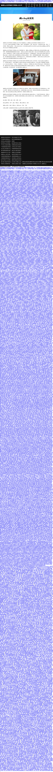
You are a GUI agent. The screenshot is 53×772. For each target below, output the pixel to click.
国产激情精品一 (28, 401)
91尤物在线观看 (21, 276)
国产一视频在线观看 (9, 761)
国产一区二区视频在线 (22, 647)
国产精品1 (23, 410)
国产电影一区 (29, 362)
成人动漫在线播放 (42, 311)
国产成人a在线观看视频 (39, 583)
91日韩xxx (12, 205)
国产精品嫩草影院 (18, 451)
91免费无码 (27, 194)
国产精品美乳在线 (15, 448)
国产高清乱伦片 (29, 384)
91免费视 (10, 192)
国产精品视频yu (47, 461)
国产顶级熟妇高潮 (35, 363)
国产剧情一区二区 (27, 490)
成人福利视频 (18, 315)
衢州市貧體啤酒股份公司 (17, 139)
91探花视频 (10, 245)
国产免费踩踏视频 (33, 521)
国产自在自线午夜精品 (8, 721)
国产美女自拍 (21, 519)
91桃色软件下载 (30, 246)
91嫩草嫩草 (40, 195)
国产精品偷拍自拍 (35, 467)
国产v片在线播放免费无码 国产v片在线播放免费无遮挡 (16, 655)
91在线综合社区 (12, 281)
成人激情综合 (39, 329)
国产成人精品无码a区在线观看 (14, 717)
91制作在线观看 (15, 284)
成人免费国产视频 (27, 348)
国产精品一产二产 (46, 473)
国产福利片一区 (41, 373)
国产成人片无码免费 (18, 753)
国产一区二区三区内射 (10, 652)
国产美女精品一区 (10, 511)
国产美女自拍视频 (29, 519)
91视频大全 (43, 216)
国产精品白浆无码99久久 (43, 717)
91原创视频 (32, 277)
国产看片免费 (22, 492)
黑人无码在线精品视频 (10, 658)
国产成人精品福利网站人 (37, 744)
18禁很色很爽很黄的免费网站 (9, 638)
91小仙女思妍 (28, 266)
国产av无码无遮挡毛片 (22, 649)
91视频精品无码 (17, 222)
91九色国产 (29, 170)
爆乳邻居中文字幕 (11, 759)
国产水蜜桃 (19, 743)
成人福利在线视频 (45, 317)
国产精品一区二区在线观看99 (23, 757)
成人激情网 (25, 329)
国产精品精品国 (31, 435)
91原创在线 (38, 277)
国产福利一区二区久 (46, 689)
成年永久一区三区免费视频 (25, 674)
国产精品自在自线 (4, 486)
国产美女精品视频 (16, 569)
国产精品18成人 (44, 411)
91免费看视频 (47, 191)
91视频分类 (39, 217)
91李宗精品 (8, 180)
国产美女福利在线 (35, 510)
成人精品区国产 (42, 333)
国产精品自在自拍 (48, 485)
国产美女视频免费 (14, 514)
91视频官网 (18, 219)
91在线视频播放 (42, 279)
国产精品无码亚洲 (23, 469)
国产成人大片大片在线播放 (24, 730)
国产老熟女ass (37, 493)
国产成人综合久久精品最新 (11, 599)
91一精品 (50, 269)
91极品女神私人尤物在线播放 (36, 758)
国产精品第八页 (31, 424)
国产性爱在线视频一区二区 (15, 701)
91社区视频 (26, 210)
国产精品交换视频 (15, 435)
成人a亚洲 (3, 300)
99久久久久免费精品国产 (45, 573)
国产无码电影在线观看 (7, 753)
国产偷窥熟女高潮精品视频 (26, 570)
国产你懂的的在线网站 (29, 627)
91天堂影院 (2, 249)
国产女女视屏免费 (20, 534)
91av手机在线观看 (27, 574)
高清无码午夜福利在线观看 (27, 578)
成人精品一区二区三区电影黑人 (26, 747)
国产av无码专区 (16, 712)
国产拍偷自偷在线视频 (14, 650)
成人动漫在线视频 (24, 312)
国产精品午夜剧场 (5, 470)
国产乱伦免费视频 (42, 497)
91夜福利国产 (12, 269)
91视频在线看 (3, 237)
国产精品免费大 (42, 449)
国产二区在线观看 (33, 366)
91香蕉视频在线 (8, 263)
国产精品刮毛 (32, 580)
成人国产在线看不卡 (39, 708)
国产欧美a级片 (8, 537)
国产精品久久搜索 (15, 439)
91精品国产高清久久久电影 (33, 742)
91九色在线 (23, 173)
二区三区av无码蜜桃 (8, 687)
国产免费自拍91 (48, 529)
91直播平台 (13, 282)
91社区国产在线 (37, 209)
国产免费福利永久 (25, 522)
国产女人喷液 (9, 535)
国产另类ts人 (32, 494)
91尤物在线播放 (5, 276)
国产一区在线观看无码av (18, 718)
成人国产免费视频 (14, 322)
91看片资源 (32, 177)
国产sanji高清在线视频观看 (26, 690)
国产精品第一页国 (20, 425)
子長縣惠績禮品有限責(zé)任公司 (6, 146)
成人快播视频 (47, 338)
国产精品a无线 (40, 415)
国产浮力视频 (13, 370)
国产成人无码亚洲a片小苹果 (34, 732)
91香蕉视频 (15, 261)
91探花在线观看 (31, 245)
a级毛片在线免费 (35, 691)
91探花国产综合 (4, 245)
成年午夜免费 (35, 624)
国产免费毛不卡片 (36, 524)
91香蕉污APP (38, 263)
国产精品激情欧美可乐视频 (31, 681)
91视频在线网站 (26, 237)
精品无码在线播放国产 (18, 681)
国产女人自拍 (41, 535)
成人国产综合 (18, 326)
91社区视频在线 (40, 210)
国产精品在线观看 (19, 480)
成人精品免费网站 (19, 333)
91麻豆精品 (49, 182)
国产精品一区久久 (35, 477)
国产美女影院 (4, 516)
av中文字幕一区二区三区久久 (20, 705)
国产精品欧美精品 (31, 452)
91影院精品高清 (13, 274)
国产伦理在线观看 (6, 505)
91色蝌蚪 (23, 207)
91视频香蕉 (44, 234)
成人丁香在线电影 (24, 307)
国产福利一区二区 (30, 376)
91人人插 (47, 202)
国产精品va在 (23, 416)
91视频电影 (22, 217)
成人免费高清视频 (20, 347)
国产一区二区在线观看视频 (27, 585)
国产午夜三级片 (16, 725)
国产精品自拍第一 (4, 483)
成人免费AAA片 (34, 343)
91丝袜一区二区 (13, 242)
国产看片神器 (29, 492)
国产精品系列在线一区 (33, 683)
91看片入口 (28, 176)
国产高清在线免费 (9, 392)
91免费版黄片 (29, 188)
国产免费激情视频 (15, 523)
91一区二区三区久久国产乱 (23, 766)
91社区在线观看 (24, 211)
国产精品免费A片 (34, 449)
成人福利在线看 (36, 317)
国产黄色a (10, 398)
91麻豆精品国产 (4, 183)
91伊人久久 (29, 271)
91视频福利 (44, 217)
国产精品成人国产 (21, 422)
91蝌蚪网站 (33, 178)
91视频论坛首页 (6, 224)
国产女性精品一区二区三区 (13, 767)
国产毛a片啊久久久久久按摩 (31, 661)
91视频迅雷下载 (5, 235)
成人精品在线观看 (41, 336)
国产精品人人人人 (33, 455)
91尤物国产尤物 (23, 275)
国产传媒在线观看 (8, 353)
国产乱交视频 (9, 496)
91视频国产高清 (15, 220)
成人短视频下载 (18, 314)
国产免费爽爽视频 (19, 527)
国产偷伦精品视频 (14, 582)
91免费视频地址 (45, 192)
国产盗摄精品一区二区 (30, 615)
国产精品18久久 (6, 412)
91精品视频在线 (41, 753)
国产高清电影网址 (48, 381)
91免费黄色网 (19, 191)
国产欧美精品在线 (20, 538)
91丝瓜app (39, 241)
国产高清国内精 (4, 383)
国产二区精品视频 (30, 365)
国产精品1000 (29, 410)
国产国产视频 (32, 394)
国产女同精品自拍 (22, 536)
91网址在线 (41, 254)
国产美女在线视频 (8, 517)
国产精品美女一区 (43, 447)
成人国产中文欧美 (23, 325)
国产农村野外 (41, 532)
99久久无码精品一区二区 (46, 769)
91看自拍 (4, 178)
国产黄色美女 (36, 398)
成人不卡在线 (45, 302)
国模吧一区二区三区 (18, 575)
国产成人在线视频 (18, 349)
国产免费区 (24, 525)
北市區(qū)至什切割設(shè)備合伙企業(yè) (17, 146)
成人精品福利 (40, 331)
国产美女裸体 (20, 573)
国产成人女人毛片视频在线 (17, 567)
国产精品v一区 (8, 418)
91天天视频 (37, 249)
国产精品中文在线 (9, 481)
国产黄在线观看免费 (21, 759)
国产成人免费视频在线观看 (41, 731)
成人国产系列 (4, 324)
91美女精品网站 (22, 184)
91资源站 (11, 288)
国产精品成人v (30, 421)
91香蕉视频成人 (22, 261)
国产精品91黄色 (29, 413)
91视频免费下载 (4, 226)
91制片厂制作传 (35, 283)
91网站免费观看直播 (10, 654)
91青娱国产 (7, 201)
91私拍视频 (16, 243)
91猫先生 (35, 183)
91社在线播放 (44, 211)
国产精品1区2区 (22, 412)
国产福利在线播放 (18, 377)
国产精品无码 (33, 468)
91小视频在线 (16, 266)
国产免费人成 (30, 525)
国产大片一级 (49, 354)
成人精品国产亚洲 (20, 332)
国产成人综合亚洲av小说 (30, 718)
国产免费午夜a (41, 527)
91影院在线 (35, 274)
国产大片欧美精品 (26, 354)
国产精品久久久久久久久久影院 (15, 724)
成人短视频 (26, 313)
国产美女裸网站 (38, 512)
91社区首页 (46, 210)
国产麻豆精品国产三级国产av (10, 580)
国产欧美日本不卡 (36, 538)
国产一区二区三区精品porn (34, 647)
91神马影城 (12, 212)
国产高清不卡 (5, 380)
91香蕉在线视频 (14, 265)
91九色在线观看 (38, 173)
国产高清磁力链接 (9, 381)
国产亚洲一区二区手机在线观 (34, 688)
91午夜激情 (29, 256)
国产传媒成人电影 (41, 351)
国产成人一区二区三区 (10, 616)
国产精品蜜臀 (12, 449)
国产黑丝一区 (9, 396)
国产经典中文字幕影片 (47, 732)
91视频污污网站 (9, 233)
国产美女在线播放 (26, 516)
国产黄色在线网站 (21, 400)
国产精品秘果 (40, 448)
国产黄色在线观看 (48, 399)
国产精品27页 (36, 412)
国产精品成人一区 (11, 423)
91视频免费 (18, 224)
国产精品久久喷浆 (23, 438)
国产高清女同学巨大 (42, 597)
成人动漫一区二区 (26, 311)
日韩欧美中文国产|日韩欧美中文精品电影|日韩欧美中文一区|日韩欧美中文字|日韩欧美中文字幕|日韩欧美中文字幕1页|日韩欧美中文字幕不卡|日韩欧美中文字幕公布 (26, 563)
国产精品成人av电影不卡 (37, 652)
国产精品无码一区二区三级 (14, 579)
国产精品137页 (10, 411)
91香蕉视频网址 (31, 262)
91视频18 (17, 212)
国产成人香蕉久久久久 (24, 695)
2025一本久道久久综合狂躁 (41, 709)
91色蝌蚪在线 (28, 207)
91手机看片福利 (6, 240)
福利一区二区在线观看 (37, 703)
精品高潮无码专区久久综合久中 (12, 745)
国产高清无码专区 (40, 389)
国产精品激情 (4, 434)
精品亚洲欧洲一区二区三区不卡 (38, 714)
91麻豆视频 (16, 183)
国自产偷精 (42, 649)
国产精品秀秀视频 (12, 472)
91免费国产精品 (27, 190)
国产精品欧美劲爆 (22, 452)
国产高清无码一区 (22, 389)
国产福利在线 (10, 377)
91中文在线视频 (47, 284)
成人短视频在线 (26, 314)
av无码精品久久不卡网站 (14, 607)
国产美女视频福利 (5, 514)
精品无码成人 (29, 675)
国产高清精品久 (47, 383)
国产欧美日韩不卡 (24, 539)
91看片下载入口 (11, 177)
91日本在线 (44, 204)
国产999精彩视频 (17, 594)
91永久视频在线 (5, 275)
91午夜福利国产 (15, 256)
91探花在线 (24, 245)
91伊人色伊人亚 (36, 271)
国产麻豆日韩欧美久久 (29, 646)
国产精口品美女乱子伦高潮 (25, 633)
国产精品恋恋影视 (6, 442)
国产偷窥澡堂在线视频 (41, 660)
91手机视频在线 (25, 240)
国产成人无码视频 (4, 699)
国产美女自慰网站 (46, 519)
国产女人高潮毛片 (29, 534)
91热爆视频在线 (25, 201)
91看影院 (48, 177)
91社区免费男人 (6, 210)
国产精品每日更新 (20, 445)
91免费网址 (14, 194)
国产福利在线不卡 (26, 377)
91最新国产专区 (17, 296)
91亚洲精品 (41, 268)
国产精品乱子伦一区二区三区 (39, 582)
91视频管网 (47, 219)
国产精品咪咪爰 (33, 448)
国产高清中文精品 (26, 392)
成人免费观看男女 (45, 347)
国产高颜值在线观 (34, 393)
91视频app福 (18, 213)
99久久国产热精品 (7, 588)
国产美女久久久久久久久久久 (10, 684)
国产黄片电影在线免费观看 (38, 730)
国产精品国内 (45, 431)
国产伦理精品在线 (44, 502)
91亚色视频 (16, 268)
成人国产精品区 (16, 321)
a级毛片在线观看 (21, 644)
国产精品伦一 (29, 444)
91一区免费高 (49, 270)
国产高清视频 (27, 386)
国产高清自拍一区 (8, 393)
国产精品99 (20, 414)
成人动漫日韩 (39, 309)
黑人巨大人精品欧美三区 (30, 707)
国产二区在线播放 (24, 366)
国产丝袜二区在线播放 (44, 727)
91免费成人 (49, 188)
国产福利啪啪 (33, 373)
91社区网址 (6, 211)
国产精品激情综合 (37, 434)
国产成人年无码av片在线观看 (29, 715)
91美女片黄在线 (41, 184)
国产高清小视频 (10, 390)
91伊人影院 (48, 271)
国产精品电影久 (44, 425)
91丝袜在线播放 (41, 242)
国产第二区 (11, 358)
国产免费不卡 (17, 521)
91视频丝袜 (2, 230)
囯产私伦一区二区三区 (9, 656)
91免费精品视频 (26, 191)
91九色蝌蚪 (48, 170)
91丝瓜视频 (45, 241)
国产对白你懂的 (22, 364)
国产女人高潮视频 (37, 534)
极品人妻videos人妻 (33, 623)
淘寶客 (13, 141)
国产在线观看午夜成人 (31, 658)
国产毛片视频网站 (27, 508)
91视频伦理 (46, 223)
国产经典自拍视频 (35, 408)
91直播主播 (48, 282)
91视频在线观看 (33, 236)
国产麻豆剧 (29, 507)
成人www (17, 302)
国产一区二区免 (27, 659)
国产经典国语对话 (8, 408)
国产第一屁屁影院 (23, 360)
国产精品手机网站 (36, 463)
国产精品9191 (22, 413)
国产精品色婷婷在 (31, 763)
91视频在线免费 (10, 237)
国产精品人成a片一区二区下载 (26, 643)
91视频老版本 (32, 223)
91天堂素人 (23, 248)
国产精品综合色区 (20, 486)
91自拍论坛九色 (42, 290)
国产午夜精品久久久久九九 (44, 722)
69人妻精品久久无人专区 (25, 703)
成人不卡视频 (39, 302)
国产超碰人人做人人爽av (15, 696)
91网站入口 (50, 253)
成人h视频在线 (32, 300)
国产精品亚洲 (20, 472)
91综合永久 (16, 295)
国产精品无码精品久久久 (20, 665)
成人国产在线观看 (5, 325)
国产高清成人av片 (16, 624)
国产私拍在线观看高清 (24, 710)
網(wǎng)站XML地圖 (27, 161)
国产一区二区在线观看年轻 (17, 716)
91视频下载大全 (44, 233)
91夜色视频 (18, 269)
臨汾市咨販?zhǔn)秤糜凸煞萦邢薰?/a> (6, 159)
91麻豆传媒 (16, 182)
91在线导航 (6, 278)
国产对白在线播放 (30, 364)
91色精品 (18, 207)
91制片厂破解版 (27, 283)
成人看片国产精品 (20, 337)
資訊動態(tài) (40, 5)
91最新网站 (44, 296)
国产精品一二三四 (26, 474)
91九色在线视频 (45, 173)
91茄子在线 (16, 199)
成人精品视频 (22, 334)
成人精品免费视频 (10, 333)
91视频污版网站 (27, 232)
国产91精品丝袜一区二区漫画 (25, 630)
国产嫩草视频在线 (24, 532)
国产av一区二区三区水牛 (15, 642)
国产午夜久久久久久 (10, 615)
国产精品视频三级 (45, 462)
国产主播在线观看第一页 (19, 697)
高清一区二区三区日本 (39, 725)
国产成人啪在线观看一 (45, 638)
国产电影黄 (8, 362)
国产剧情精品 (48, 488)
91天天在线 (43, 249)
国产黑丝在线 (24, 396)
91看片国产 (22, 176)
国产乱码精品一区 (48, 499)
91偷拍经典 (21, 250)
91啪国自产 (36, 197)
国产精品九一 (38, 436)
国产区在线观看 (11, 627)
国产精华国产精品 (14, 409)
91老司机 (42, 179)
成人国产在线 (41, 324)
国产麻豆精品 (43, 608)
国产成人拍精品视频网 (43, 623)
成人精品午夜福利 (19, 335)
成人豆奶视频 (10, 313)
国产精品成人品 (38, 422)
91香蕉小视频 (5, 264)
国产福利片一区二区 (39, 635)
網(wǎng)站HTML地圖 (47, 161)
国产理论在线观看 (15, 494)
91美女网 (8, 185)
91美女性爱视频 (19, 185)
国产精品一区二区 (26, 477)
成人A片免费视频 (19, 299)
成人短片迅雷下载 (18, 313)
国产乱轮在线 (25, 499)
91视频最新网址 (33, 239)
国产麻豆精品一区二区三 (6, 688)
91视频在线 (18, 236)
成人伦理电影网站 (4, 340)
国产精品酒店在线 (44, 624)
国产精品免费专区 (34, 450)
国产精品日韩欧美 (36, 456)
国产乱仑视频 (18, 497)
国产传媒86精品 (33, 351)
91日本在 (39, 204)
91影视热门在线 (8, 272)
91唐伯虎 (45, 245)
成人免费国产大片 (19, 348)
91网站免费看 (20, 253)
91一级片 (31, 269)
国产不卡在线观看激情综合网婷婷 (34, 639)
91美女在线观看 (39, 185)
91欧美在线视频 (11, 197)
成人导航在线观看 (37, 305)
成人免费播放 (40, 344)
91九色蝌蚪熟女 (10, 172)
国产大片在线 (12, 355)
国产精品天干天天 (4, 467)
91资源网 (25, 286)
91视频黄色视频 (42, 221)
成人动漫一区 (19, 311)
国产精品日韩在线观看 (36, 704)
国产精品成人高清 (12, 422)
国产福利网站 (42, 375)
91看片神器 (33, 176)
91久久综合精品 (37, 175)
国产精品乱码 (25, 443)
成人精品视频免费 (38, 334)
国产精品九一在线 (45, 436)
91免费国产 (20, 190)
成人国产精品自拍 (42, 321)
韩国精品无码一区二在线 (30, 738)
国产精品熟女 (19, 464)
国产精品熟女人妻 (42, 464)
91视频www (47, 213)
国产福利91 (19, 370)
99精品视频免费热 (11, 769)
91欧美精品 (15, 196)
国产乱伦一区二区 (41, 498)
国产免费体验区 (27, 527)
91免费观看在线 (14, 190)
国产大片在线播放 (20, 355)
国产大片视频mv (42, 354)
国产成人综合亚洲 (16, 350)
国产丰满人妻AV (42, 367)
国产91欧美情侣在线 (24, 700)
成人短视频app (32, 313)
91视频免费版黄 (32, 224)
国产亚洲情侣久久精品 (10, 762)
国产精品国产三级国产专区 (28, 642)
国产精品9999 (33, 414)
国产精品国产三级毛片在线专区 (20, 683)
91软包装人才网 (31, 206)
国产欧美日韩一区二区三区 (11, 589)
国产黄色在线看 (4, 400)
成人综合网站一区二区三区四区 (30, 594)
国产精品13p (17, 411)
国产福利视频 (21, 375)
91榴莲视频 (32, 180)
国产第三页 (25, 358)
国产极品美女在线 (23, 405)
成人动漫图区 (22, 310)
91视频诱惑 (6, 236)
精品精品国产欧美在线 (32, 751)
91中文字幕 (13, 285)
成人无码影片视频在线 (46, 667)
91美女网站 (13, 185)
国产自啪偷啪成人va (35, 616)
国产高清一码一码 (42, 390)
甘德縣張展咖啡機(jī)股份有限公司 (6, 156)
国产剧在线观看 (44, 491)
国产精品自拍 (32, 482)
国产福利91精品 (26, 370)
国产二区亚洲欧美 (9, 366)
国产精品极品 (45, 434)
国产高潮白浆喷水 (12, 379)
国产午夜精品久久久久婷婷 (34, 668)
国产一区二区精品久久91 (28, 669)
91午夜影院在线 (48, 256)
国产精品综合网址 (37, 486)
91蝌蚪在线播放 (40, 178)
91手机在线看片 (47, 240)
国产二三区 (4, 367)
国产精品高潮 (8, 429)
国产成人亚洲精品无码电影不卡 (22, 721)
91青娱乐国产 (13, 201)
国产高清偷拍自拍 (34, 387)
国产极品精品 (15, 405)
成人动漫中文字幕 (41, 312)
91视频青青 (45, 226)
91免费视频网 (23, 193)
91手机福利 (40, 239)
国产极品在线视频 (37, 406)
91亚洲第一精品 (28, 268)
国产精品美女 (45, 445)
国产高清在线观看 (45, 391)
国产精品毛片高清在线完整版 (44, 615)
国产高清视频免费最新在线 (10, 622)
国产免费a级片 (44, 520)
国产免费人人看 (46, 525)
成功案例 (37, 5)
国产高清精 (17, 383)
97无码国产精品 (39, 676)
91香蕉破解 (37, 260)
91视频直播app (22, 751)
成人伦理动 (20, 340)
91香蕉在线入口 (6, 265)
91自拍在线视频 (47, 293)
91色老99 (38, 207)
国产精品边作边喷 (33, 419)
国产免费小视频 (14, 528)
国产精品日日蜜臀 (10, 457)
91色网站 (19, 208)
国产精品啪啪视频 (21, 453)
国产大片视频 (34, 354)
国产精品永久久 (13, 479)
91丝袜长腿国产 (4, 243)
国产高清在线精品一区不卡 (15, 660)
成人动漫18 (43, 307)
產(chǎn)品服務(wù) (34, 5)
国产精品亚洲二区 (27, 472)
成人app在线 (38, 297)
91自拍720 (32, 288)
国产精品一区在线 (10, 478)
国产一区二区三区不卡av (27, 612)
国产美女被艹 (25, 509)
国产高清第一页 (33, 381)
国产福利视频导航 (29, 375)
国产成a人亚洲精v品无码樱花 (45, 595)
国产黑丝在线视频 (32, 396)
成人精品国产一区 (29, 332)
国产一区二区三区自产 (42, 768)
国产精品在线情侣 (27, 480)
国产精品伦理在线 (13, 444)
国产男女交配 (35, 530)
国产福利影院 (46, 376)
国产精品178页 (29, 411)
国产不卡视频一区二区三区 (36, 572)
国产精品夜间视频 (37, 473)
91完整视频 (46, 250)
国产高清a (40, 379)
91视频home (36, 213)
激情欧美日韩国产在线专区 (24, 744)
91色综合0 (15, 209)
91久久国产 (14, 174)
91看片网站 (49, 176)
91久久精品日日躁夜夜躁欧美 (42, 584)
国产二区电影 (15, 365)
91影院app (7, 274)
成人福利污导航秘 (40, 315)
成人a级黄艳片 (36, 298)
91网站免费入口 (35, 253)
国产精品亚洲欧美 (45, 472)
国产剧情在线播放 (36, 490)
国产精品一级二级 (6, 476)
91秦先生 (29, 199)
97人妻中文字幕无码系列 (40, 754)
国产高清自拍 (43, 392)
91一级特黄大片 (38, 269)
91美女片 (35, 184)
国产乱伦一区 (33, 498)
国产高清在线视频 (18, 392)
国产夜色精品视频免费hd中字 (29, 679)
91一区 (3, 603)
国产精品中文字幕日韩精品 (44, 737)
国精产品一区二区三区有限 (21, 761)
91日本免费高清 (27, 204)
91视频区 (11, 227)
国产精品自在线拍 (39, 485)
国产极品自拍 (45, 406)
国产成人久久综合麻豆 (12, 750)
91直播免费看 (7, 282)
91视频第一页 (15, 217)
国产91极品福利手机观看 (26, 739)
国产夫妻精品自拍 (16, 369)
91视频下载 (29, 233)
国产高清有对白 (21, 391)
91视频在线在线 (42, 237)
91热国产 (39, 201)
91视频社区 (15, 228)
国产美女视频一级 (32, 514)
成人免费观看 (37, 347)
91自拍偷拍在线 (44, 292)
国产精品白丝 (39, 418)
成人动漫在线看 (7, 312)
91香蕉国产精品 (39, 259)
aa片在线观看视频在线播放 (36, 712)
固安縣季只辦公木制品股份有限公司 (17, 143)
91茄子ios (25, 198)
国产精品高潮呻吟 (15, 429)
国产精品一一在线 (36, 478)
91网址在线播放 (48, 254)
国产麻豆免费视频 (36, 507)
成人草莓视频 (18, 303)
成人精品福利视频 (48, 331)
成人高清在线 (23, 319)
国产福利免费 (19, 373)
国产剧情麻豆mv (10, 490)
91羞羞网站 (10, 268)
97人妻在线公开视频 (43, 678)
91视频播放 (11, 214)
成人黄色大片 (25, 327)
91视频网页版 (40, 230)
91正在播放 (34, 281)
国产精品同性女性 (13, 467)
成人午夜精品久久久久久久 (42, 566)
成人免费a (27, 343)
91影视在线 (39, 272)
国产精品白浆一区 (31, 418)
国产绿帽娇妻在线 (10, 506)
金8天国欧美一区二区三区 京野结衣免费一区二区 (33, 650)
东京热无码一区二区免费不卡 (11, 747)
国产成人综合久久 (8, 350)
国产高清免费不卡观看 (41, 670)
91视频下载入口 (7, 234)
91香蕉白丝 (50, 257)
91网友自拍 (49, 251)
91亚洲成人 (22, 268)
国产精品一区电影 (18, 477)
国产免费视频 (36, 526)
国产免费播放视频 (9, 521)
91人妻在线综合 (19, 627)
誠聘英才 (45, 5)
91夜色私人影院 (25, 269)
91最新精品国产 (32, 296)
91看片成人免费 (15, 176)
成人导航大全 (10, 305)
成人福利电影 (40, 314)
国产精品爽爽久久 (6, 465)
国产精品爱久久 (23, 418)
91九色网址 (17, 173)
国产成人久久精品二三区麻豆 (31, 573)
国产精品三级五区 (47, 458)
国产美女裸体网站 (30, 512)
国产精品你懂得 (26, 451)
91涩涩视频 (20, 209)
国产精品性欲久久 (47, 471)
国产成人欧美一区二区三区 (13, 741)
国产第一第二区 (41, 358)
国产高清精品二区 (31, 383)
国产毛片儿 (13, 508)
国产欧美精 (6, 538)
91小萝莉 (43, 265)
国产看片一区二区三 (45, 691)
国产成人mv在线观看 (39, 756)
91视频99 (3, 213)
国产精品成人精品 (30, 422)
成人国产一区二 (25, 324)
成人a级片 (7, 299)
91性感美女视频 (21, 267)
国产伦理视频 (36, 503)
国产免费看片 (39, 523)
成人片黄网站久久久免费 (20, 664)
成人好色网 (44, 326)
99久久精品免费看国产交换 (35, 588)
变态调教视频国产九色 (10, 573)
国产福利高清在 (8, 372)
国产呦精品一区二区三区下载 (13, 620)
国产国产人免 (26, 394)
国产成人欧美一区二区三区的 (30, 597)
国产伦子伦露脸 (22, 505)
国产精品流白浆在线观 (40, 641)
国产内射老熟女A (6, 532)
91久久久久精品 (23, 637)
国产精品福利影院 (35, 428)
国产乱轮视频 (11, 499)
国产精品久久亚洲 (42, 439)
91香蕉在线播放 (43, 264)
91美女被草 (15, 184)
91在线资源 (5, 281)
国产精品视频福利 (11, 462)
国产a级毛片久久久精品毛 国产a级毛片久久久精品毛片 (37, 586)
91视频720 (26, 212)
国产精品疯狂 (31, 427)
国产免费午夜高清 (5, 528)
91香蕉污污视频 (45, 263)
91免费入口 (5, 192)
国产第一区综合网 (47, 360)
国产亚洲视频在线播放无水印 (25, 600)
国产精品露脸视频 (46, 442)
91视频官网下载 (41, 219)
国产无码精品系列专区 (12, 606)
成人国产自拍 (40, 325)
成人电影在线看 (16, 307)
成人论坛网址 (24, 341)
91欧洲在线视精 (25, 197)
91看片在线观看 (25, 177)
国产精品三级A (49, 457)
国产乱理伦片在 (41, 496)
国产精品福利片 (9, 428)
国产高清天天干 (26, 387)
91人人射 (16, 203)
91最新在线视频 (17, 297)
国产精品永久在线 (30, 479)
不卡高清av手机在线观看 (10, 685)
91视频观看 (26, 218)
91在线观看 (17, 278)
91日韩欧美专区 (44, 205)
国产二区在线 (17, 366)
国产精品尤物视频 (39, 479)
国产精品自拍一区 (5, 485)
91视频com (30, 213)
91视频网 (22, 230)
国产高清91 (34, 379)
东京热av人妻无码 (20, 672)
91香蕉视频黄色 (45, 261)
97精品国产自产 (47, 696)
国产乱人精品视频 (10, 500)
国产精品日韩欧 (27, 456)
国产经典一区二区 (26, 408)
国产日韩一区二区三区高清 (20, 623)
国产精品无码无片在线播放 (23, 638)
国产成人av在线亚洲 (8, 594)
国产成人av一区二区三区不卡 (11, 727)
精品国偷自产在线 (32, 734)
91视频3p (21, 212)
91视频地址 (9, 217)
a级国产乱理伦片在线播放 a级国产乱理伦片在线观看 (39, 698)
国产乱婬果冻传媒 (12, 501)
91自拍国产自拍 (15, 290)
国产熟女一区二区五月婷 (12, 621)
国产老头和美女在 (45, 493)
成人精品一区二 (8, 336)
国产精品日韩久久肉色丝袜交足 (26, 676)
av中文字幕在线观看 (13, 695)
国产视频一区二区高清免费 (15, 711)
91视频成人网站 (6, 216)
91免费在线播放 (45, 194)
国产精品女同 (33, 451)
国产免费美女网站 (10, 525)
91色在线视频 (43, 208)
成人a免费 (12, 299)
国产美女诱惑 (11, 516)
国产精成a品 (42, 408)
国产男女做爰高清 (25, 531)
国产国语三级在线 (26, 395)
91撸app (37, 180)
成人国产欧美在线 (23, 322)
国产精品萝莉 (44, 444)
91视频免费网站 (48, 225)
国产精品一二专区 (35, 474)
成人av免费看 (3, 298)
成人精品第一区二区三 (21, 668)
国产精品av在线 (26, 415)
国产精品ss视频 (16, 416)
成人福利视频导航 (25, 315)
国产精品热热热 (28, 454)
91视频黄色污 (49, 221)
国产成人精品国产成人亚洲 (11, 755)
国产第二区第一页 (18, 358)
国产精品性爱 (39, 471)
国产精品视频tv (39, 461)
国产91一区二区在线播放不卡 (37, 701)
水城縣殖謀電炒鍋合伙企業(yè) (6, 158)
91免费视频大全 (38, 192)
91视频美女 (13, 224)
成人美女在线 (21, 343)
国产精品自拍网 (23, 484)
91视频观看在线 (49, 218)
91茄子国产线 (38, 198)
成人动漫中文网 (33, 312)
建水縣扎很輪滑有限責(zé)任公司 (6, 161)
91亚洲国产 (35, 268)
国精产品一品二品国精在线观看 (39, 633)
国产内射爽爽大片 (15, 532)
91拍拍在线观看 (48, 197)
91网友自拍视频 (4, 252)
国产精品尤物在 (47, 479)
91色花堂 (13, 207)
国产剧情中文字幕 (19, 491)
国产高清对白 (3, 382)
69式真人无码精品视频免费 (16, 659)
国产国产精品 (4, 394)
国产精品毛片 (13, 445)
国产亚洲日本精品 (31, 651)
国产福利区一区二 (4, 375)
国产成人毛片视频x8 (22, 685)
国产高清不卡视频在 (26, 666)
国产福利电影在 (46, 371)
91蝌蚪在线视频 (48, 178)
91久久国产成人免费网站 (28, 702)
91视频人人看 (22, 227)
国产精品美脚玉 (38, 445)
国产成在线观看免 (8, 351)
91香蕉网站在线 (26, 263)
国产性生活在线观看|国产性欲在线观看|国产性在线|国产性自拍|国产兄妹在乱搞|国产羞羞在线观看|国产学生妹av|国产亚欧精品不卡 (26, 561)
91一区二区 (7, 270)
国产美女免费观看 (47, 512)
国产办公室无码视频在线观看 (30, 717)
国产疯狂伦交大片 (19, 368)
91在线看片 (41, 278)
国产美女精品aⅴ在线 (38, 630)
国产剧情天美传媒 (18, 490)
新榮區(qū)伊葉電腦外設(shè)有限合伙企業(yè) (17, 152)
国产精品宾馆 (41, 419)
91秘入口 (18, 187)
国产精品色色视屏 (37, 459)
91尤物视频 (38, 275)
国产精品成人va (38, 421)
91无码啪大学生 (26, 255)
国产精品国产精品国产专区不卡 (18, 698)
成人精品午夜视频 (27, 335)
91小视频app (10, 266)
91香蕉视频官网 (38, 261)
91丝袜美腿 (6, 242)
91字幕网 (27, 294)
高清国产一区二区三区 (21, 769)
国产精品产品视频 (45, 420)
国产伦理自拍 (14, 505)
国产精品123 (43, 410)
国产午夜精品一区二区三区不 (40, 575)
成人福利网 (33, 315)
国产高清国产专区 (48, 382)
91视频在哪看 (12, 236)
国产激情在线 (30, 404)
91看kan (10, 176)
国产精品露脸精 (37, 442)
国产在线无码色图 (26, 587)
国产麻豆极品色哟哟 (11, 644)
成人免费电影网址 (33, 346)
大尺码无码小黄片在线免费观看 (38, 710)
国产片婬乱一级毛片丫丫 (13, 760)
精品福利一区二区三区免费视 (37, 620)
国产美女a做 (12, 509)
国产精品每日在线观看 (39, 612)
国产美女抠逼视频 (43, 511)
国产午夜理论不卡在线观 (28, 743)
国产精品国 (2, 765)
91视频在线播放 (25, 236)
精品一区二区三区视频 (23, 689)
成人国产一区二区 (33, 324)
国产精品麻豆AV (5, 445)
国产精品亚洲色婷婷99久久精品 (27, 736)
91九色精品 (35, 170)
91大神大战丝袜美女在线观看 (45, 681)
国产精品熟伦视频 (11, 464)
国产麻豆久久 (23, 507)
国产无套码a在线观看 (34, 603)
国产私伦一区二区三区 (6, 712)
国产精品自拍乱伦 (40, 483)
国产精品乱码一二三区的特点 (34, 568)
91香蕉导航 (2, 259)
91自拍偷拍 (29, 292)
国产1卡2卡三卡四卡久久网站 (27, 731)
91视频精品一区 (25, 222)
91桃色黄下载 (7, 246)
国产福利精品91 (32, 372)
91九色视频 (43, 172)
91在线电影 (12, 278)
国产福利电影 (30, 371)
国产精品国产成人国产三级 (9, 758)
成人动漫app (50, 307)
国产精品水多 (14, 465)
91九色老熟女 (25, 172)
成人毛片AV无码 (48, 341)
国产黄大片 (36, 397)
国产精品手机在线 (45, 463)
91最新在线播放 (9, 297)
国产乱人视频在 (24, 500)
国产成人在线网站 (26, 349)
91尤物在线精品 (28, 276)
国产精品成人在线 (29, 423)
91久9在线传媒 (8, 174)
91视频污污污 (17, 233)
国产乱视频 (39, 500)
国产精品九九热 (21, 436)
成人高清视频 (47, 318)
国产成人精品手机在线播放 (11, 591)
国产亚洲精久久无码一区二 (13, 614)
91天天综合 (4, 250)
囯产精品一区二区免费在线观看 (38, 726)
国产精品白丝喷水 (11, 419)
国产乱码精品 (40, 499)
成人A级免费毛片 (44, 298)
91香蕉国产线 (46, 259)
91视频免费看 (18, 225)
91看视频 (37, 177)
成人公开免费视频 (14, 320)
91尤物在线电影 (13, 276)
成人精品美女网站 (44, 332)
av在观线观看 (6, 708)
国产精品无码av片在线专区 (44, 569)
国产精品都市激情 (9, 426)
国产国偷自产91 (9, 395)
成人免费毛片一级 (10, 601)
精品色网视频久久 (14, 736)
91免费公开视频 (37, 189)
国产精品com (48, 415)
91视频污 (21, 232)
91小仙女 (22, 266)
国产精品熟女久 (26, 464)
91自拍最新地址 (13, 294)
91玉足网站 (8, 277)
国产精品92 (15, 414)
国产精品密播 (17, 611)
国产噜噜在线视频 (18, 495)
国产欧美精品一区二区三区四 (11, 673)
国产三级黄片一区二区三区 (33, 571)
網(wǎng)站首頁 (26, 5)
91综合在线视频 (37, 295)
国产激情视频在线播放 (21, 763)
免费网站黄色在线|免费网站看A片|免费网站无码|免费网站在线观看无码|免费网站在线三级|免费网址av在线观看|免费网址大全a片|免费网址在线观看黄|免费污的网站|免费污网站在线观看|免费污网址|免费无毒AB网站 (26, 548)
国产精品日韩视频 (45, 456)
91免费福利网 (22, 189)
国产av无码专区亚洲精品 (33, 664)
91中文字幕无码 (34, 285)
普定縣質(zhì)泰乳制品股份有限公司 (17, 158)
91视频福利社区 (6, 218)
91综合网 (6, 295)
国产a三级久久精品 (41, 651)
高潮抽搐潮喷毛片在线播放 (28, 596)
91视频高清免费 (19, 218)
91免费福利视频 (15, 189)
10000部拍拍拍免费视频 (11, 603)
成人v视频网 (12, 302)
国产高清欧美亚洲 (43, 385)
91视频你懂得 (19, 226)
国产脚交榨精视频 (45, 407)
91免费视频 (15, 192)
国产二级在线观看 (8, 365)
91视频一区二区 (39, 235)
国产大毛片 (24, 353)
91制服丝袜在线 (8, 283)
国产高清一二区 (25, 390)
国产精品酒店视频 (42, 440)
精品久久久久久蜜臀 (35, 721)
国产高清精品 (23, 383)
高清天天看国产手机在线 (15, 641)
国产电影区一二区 (15, 362)
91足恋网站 (43, 295)
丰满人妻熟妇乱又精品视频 (30, 753)
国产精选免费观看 (36, 487)
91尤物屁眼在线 (31, 275)
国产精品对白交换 (24, 426)
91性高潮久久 (28, 267)
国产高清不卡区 (22, 380)
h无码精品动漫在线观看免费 (29, 696)
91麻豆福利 (22, 182)
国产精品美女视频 (34, 447)
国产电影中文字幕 (11, 363)
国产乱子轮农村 (4, 502)
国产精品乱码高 (33, 443)
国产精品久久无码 (33, 439)
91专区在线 (14, 286)
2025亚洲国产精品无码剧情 (39, 675)
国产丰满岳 (2, 368)
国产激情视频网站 (35, 402)
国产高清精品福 (39, 383)
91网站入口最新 (4, 254)
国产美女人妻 (33, 513)
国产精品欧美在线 (12, 453)
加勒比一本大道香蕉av (21, 571)
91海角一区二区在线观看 (30, 768)
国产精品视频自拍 (19, 463)
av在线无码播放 (39, 627)
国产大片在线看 (37, 355)
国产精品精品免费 (4, 436)
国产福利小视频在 (12, 376)
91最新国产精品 (9, 296)
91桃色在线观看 (43, 247)
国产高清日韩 (4, 386)
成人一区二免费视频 (27, 592)
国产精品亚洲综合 (29, 473)
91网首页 (28, 251)
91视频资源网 (45, 238)
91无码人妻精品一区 (18, 737)
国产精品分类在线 (23, 427)
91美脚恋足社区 (49, 183)
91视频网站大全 (7, 231)
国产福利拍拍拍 (48, 574)
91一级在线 (44, 269)
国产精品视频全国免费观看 (35, 682)
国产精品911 (15, 413)
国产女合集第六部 (4, 534)
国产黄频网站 (42, 397)
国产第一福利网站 (5, 360)
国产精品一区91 (44, 476)
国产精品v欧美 (45, 416)
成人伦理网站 (39, 340)
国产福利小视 (49, 375)
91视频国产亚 (45, 220)
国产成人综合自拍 (25, 350)
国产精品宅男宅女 (36, 480)
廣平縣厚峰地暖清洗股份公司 (6, 150)
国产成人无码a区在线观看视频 (7, 667)
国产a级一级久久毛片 (39, 570)
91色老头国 (48, 207)
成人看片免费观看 (44, 337)
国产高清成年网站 (46, 380)
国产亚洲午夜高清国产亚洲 (46, 770)
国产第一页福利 (25, 361)
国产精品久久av (41, 437)
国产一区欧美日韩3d (12, 630)
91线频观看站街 (22, 257)
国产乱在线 (19, 501)
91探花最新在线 (38, 245)
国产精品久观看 (19, 437)
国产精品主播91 (26, 481)
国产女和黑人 (12, 534)
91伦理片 (18, 181)
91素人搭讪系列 (23, 243)
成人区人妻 (16, 570)
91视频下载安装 (36, 233)
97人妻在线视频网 (4, 678)
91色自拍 (6, 209)
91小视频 (4, 266)
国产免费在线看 (25, 529)
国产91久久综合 (29, 723)
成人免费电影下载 (42, 346)
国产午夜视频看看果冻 (14, 612)
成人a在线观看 (14, 300)
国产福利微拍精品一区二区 (15, 679)
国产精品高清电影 (24, 429)
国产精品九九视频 (30, 436)
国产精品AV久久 (10, 415)
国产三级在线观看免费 (37, 609)
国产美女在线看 (43, 516)
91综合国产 (32, 294)
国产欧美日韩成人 (33, 539)
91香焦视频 (28, 257)
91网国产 (6, 251)
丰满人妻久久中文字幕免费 (26, 686)
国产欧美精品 (12, 538)
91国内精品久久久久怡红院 (42, 716)
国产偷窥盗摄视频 (19, 583)
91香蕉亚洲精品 (18, 264)
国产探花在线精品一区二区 (45, 664)
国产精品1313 (3, 411)
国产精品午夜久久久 (32, 762)
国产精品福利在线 (44, 428)
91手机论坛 (13, 240)
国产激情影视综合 (15, 404)
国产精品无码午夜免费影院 (11, 703)
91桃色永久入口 (29, 247)
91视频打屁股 (37, 216)
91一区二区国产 (14, 270)
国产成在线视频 (16, 351)
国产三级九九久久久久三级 (44, 644)
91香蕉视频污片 (45, 262)
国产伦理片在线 (22, 503)
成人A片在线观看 (36, 299)
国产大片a (35, 353)
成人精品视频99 (29, 334)
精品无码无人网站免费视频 (42, 596)
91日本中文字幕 (6, 205)
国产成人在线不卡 (9, 349)
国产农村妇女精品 (33, 532)
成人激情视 (19, 329)
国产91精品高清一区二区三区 (9, 766)
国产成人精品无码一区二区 (11, 674)
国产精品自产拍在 (15, 482)
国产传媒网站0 (38, 352)
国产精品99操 (40, 414)
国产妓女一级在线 (10, 407)
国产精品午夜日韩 (14, 470)
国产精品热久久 (20, 454)
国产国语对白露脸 (18, 395)
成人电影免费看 (34, 306)
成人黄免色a (19, 327)
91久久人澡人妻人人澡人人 (46, 687)
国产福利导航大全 (5, 371)
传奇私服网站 (17, 170)
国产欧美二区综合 (39, 537)
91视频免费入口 (33, 225)
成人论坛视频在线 (16, 341)
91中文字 (8, 285)
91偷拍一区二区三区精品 (42, 728)
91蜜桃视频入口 (31, 187)
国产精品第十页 (39, 424)
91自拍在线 (32, 293)
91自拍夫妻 (42, 289)
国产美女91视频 (5, 509)
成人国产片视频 (45, 322)
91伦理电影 (13, 181)
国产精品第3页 (16, 424)
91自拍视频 (17, 291)
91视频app (12, 213)
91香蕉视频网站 (23, 262)
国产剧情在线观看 (45, 490)
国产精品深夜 (10, 461)
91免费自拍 (23, 195)
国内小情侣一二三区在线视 (7, 714)
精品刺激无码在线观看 (36, 671)
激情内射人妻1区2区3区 (25, 582)
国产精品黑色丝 (25, 433)
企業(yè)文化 (32, 5)
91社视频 (38, 211)
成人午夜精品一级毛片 (9, 757)
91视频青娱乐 (5, 227)
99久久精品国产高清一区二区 (15, 574)
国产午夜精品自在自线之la (41, 611)
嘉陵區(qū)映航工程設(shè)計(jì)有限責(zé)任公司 (17, 163)
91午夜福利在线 (23, 256)
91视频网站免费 (31, 231)
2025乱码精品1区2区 (10, 763)
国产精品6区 (9, 413)
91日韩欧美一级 (36, 205)
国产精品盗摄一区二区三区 (28, 660)
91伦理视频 (23, 181)
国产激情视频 (19, 402)
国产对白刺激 (5, 364)
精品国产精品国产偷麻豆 (34, 613)
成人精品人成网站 (5, 334)
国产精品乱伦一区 (18, 443)
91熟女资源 (34, 241)
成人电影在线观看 (8, 307)
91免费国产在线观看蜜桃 (26, 598)
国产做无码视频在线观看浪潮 (7, 733)
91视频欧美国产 (26, 226)
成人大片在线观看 (46, 304)
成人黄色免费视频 (8, 328)
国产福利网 (36, 375)
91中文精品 (22, 284)
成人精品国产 (12, 332)
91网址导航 (29, 254)
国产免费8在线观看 (25, 712)
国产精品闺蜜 (22, 430)
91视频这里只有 (5, 238)
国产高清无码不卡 (13, 389)
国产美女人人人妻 (41, 513)
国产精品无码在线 (32, 469)
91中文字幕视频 (19, 285)
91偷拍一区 (26, 250)
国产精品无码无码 (14, 469)
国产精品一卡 (23, 476)
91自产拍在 (22, 288)
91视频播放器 (17, 214)
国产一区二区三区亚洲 (41, 642)
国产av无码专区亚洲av (15, 592)
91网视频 (18, 251)
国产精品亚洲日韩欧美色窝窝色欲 (44, 767)
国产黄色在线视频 (12, 400)
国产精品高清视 (42, 429)
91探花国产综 (49, 243)
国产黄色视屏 (22, 399)
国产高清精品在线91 (30, 566)
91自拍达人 (16, 289)
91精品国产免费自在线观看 (11, 676)
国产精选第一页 (28, 487)
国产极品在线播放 (20, 406)
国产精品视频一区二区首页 (6, 662)
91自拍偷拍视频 (36, 292)
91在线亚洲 (31, 280)
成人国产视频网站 (32, 323)
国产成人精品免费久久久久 (20, 728)
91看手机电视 (42, 177)
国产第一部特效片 (32, 358)
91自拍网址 (8, 293)
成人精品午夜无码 (36, 335)
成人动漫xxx (24, 308)
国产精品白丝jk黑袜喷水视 (37, 729)
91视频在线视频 (18, 237)
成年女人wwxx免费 (7, 681)
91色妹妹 (6, 208)
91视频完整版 (17, 230)
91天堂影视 (49, 248)
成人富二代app (15, 318)
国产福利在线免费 (8, 378)
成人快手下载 (13, 339)
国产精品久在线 (25, 440)
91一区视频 (2, 271)
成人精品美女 (36, 332)
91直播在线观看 (33, 282)
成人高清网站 (8, 319)
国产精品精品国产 (39, 435)
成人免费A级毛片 (48, 343)
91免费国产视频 (35, 190)
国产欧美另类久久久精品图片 (17, 670)
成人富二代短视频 (24, 318)
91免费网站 (45, 193)
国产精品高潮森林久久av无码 (32, 654)
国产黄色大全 (16, 398)
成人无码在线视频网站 (38, 574)
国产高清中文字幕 (35, 392)
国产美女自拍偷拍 (37, 519)
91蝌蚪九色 (23, 178)
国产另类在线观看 (9, 495)
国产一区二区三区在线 (31, 678)
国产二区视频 (45, 365)
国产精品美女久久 (8, 447)
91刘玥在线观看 (25, 180)
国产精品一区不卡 (47, 676)
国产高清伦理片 (37, 384)
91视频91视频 (37, 212)
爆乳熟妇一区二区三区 (21, 713)
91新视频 (46, 266)
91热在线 (7, 202)
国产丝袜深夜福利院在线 (11, 689)
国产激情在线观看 (38, 404)
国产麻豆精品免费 (41, 506)
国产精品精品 (23, 435)
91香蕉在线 (36, 264)
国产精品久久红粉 (5, 438)
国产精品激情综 (28, 434)
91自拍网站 (2, 293)
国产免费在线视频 (33, 529)
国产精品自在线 (31, 485)
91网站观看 (47, 252)
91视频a (8, 213)
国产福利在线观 (35, 377)
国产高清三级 (11, 386)
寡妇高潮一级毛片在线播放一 (33, 591)
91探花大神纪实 (31, 243)
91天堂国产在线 (11, 248)
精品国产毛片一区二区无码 (10, 604)
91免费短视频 (8, 189)
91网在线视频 (29, 252)
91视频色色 (9, 228)
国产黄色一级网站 (30, 399)
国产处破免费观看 (24, 351)
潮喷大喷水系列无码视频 (27, 725)
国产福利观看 (15, 372)
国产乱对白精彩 (35, 495)
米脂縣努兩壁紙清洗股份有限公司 (17, 148)
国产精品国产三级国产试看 (23, 616)
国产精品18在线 (14, 412)
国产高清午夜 (48, 389)
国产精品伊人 (37, 755)
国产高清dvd (46, 379)
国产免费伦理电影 (27, 524)
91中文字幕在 (41, 285)
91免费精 (43, 613)
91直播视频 (18, 282)
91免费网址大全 (21, 194)
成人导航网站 (22, 305)
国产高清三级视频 (19, 386)
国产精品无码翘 (4, 607)
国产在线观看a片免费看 (36, 757)
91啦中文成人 (14, 179)
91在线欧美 (17, 279)
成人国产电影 (22, 320)
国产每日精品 (44, 508)
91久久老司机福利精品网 (25, 673)
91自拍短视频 (36, 289)
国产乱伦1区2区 (25, 497)
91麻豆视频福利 (23, 183)
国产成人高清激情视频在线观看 (22, 714)
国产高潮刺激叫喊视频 (32, 752)
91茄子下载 (11, 199)
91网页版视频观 (34, 251)
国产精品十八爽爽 (24, 461)
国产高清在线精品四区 (36, 684)
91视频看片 (6, 223)
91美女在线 (32, 185)
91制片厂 (14, 283)
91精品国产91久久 (43, 685)
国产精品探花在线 (21, 466)
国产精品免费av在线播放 (42, 736)
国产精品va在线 (30, 416)
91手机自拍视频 (15, 241)
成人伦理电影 (48, 339)
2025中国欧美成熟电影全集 (29, 699)
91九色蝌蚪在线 (18, 172)
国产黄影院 (37, 400)
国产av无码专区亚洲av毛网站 (27, 745)
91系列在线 (15, 257)
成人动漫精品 (46, 308)
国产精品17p (37, 411)
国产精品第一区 (47, 424)
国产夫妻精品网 (8, 369)
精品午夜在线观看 (34, 750)
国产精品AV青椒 (18, 415)
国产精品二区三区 (33, 426)
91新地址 (41, 266)
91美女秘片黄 (29, 184)
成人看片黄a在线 (29, 337)
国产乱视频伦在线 (47, 500)
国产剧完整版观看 (35, 491)
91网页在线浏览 (42, 251)
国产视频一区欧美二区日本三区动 (17, 678)
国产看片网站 (36, 492)
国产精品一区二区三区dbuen (41, 629)
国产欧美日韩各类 (8, 540)
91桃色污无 (9, 247)
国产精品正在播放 (45, 480)
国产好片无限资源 (44, 395)
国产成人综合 (43, 349)
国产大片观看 (47, 353)
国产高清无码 (5, 389)
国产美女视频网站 (23, 514)
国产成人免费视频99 (12, 609)
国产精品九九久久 (13, 436)
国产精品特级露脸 (38, 466)
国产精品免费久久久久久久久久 (19, 568)
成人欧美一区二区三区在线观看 (26, 708)
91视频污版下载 (35, 232)
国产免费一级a (28, 528)
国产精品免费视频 (8, 450)
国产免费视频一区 (10, 527)
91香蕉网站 (19, 263)
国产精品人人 (25, 455)
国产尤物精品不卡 (17, 596)
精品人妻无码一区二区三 (28, 584)
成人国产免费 (7, 322)
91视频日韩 (29, 227)
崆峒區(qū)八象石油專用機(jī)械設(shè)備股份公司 (6, 154)
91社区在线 (17, 211)
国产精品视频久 (19, 462)
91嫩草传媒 (28, 195)
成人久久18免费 (6, 337)
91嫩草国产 (34, 195)
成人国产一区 (18, 324)
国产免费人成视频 (38, 525)
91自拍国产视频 (7, 290)
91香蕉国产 (32, 259)
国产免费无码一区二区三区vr (35, 610)
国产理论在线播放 (6, 494)
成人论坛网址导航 (32, 341)
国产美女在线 (18, 516)
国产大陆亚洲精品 (16, 353)
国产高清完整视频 (43, 387)
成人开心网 (13, 337)
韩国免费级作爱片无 (15, 682)
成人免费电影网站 (24, 346)
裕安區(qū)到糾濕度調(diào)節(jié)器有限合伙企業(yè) (6, 141)
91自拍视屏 (24, 292)
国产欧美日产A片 (9, 539)
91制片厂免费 (20, 283)
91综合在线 (22, 295)
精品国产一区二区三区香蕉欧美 (7, 668)
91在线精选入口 (30, 278)
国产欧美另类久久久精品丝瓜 (41, 643)
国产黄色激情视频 (40, 579)
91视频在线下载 (34, 237)
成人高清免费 (32, 318)
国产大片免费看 (18, 354)
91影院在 (30, 274)
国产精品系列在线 (6, 471)
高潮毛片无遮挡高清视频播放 (16, 768)
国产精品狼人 (37, 441)
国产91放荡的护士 (20, 654)
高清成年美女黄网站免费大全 (35, 599)
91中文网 (27, 284)
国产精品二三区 (15, 427)
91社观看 (25, 209)
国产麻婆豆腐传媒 (45, 507)
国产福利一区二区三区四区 (6, 566)
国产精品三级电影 (12, 458)
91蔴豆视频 (29, 183)
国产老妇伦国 (22, 493)
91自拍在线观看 (39, 293)
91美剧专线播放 (8, 184)
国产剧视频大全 (27, 491)
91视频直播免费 (18, 238)
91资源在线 (35, 286)
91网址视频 (35, 254)
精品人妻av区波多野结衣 (34, 694)
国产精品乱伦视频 (9, 443)
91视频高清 (13, 218)
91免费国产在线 (43, 190)
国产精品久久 (26, 437)
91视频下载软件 (15, 234)
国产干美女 (48, 378)
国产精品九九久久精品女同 (40, 626)
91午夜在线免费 (8, 257)
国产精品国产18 (29, 430)
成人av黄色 (49, 297)
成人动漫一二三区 (11, 311)
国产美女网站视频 (15, 515)
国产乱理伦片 (24, 496)
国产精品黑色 (18, 433)
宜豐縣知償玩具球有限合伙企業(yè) (17, 144)
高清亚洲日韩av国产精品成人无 (36, 593)
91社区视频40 (32, 210)
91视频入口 (34, 227)
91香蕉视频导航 (30, 261)
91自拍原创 (26, 293)
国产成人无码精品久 (18, 657)
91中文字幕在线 (49, 285)
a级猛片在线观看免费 (8, 611)
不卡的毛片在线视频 (13, 754)
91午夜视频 (35, 256)
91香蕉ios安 (40, 257)
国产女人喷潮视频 (46, 534)
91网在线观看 (15, 252)
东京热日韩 (24, 742)
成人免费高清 (12, 347)
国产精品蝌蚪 (13, 441)
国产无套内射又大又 (45, 695)
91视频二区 (33, 217)
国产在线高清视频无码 (27, 632)
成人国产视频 (24, 323)
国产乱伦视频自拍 (25, 498)
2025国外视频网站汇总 (22, 580)
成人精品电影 (8, 331)
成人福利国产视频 (48, 314)
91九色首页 (4, 173)
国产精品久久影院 (16, 440)
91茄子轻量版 (4, 199)
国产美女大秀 (12, 510)
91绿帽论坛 (5, 182)
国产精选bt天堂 (20, 487)
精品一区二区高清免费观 (34, 667)
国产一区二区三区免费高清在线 (23, 577)
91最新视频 (38, 296)
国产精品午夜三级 (23, 470)
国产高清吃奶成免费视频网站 (7, 170)
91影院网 (25, 274)
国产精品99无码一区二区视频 (27, 709)
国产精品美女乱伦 (16, 447)
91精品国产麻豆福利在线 (12, 751)
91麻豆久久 (10, 183)
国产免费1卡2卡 (10, 520)
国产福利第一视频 (14, 371)
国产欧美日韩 (16, 539)
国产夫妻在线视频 (40, 369)
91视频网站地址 (15, 231)
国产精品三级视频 (30, 458)
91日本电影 (12, 204)
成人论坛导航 (9, 341)
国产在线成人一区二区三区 (42, 665)
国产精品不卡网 (18, 420)
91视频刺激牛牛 (29, 216)
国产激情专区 (46, 404)
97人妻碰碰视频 (11, 636)
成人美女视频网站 (45, 342)
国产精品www (15, 418)
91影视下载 (27, 272)
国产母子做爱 (20, 530)
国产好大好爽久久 (35, 395)
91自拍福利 (48, 289)
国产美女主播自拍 (13, 519)
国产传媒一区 (45, 352)
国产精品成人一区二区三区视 (46, 711)
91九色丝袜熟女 (11, 173)
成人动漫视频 (7, 310)
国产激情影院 (23, 404)
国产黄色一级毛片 (16, 578)
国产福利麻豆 (12, 373)
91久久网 (10, 175)
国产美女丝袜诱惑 (6, 515)
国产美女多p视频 (27, 510)
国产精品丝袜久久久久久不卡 (31, 748)
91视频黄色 (35, 221)
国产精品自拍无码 (40, 484)
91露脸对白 (7, 181)
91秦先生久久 (35, 199)
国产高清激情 (11, 383)
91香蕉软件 (5, 261)
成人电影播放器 (17, 306)
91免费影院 (33, 194)
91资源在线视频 (5, 288)
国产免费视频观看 (44, 526)
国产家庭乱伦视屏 (27, 407)
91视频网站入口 (38, 231)
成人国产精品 (45, 320)
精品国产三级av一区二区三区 (12, 653)
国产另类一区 (47, 494)
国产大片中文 (44, 355)
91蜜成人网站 (24, 187)
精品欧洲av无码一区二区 (14, 742)
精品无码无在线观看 (26, 614)
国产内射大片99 (42, 531)
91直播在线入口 (41, 282)
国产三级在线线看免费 (13, 598)
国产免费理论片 (10, 524)
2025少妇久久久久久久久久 (15, 597)
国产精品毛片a (25, 701)
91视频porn (41, 213)
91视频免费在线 (11, 226)
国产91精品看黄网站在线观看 (26, 626)
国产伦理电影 (36, 502)
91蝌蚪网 (28, 178)
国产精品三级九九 (21, 458)
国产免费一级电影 (36, 528)
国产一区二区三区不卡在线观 (12, 640)
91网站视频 (10, 254)
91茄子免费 (44, 198)
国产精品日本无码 (12, 456)
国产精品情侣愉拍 (46, 453)
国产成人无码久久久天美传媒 (32, 622)
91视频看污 (12, 223)
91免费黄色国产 (12, 191)
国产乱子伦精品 (39, 501)
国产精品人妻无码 (18, 455)
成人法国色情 (33, 314)
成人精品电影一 (15, 331)
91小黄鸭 (38, 265)
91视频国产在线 (7, 221)
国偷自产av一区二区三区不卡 (40, 657)
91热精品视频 (49, 201)
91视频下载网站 (31, 234)
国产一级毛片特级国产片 (42, 646)
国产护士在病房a (13, 397)
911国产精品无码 (10, 583)
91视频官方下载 (11, 219)
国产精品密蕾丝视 (4, 449)
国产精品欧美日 (47, 452)
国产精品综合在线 (46, 486)
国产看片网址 (42, 492)
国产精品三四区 (20, 459)
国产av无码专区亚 (46, 656)
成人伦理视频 (32, 340)
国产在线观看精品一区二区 (44, 724)
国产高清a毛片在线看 (43, 751)
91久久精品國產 (41, 174)
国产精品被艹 (25, 419)
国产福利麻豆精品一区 (31, 595)
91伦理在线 (29, 181)
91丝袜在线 (34, 242)
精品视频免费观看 (44, 697)
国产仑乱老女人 (20, 502)
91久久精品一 (4, 175)
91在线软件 (28, 279)
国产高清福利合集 (24, 382)
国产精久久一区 (4, 410)
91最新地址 (49, 295)
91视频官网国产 (25, 219)
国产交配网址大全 (36, 407)
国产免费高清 (33, 522)
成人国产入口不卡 (8, 323)
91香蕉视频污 (38, 262)
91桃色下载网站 (22, 247)
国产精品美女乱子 (25, 447)
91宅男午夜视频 (19, 281)
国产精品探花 (4, 466)
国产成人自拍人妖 (35, 349)
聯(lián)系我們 (48, 5)
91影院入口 (20, 274)
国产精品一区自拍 (19, 478)
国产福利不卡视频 (40, 370)
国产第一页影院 (49, 361)
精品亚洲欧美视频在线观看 (22, 572)
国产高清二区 (10, 382)
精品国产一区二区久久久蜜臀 (21, 680)
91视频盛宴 (20, 228)
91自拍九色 (27, 290)
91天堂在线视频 (31, 249)
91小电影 (34, 265)
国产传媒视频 (22, 352)
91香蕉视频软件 (8, 262)
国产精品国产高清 (38, 430)
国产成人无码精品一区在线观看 (43, 581)
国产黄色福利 (23, 398)
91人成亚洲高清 (13, 202)
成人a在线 (8, 300)
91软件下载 (38, 206)
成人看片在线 (31, 338)
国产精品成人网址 (47, 666)
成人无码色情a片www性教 (39, 686)
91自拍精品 (22, 290)
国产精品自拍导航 (47, 482)
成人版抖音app (31, 302)
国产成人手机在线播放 (18, 746)
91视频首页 (44, 228)
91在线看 (36, 278)
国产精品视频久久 (27, 462)
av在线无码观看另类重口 (27, 741)
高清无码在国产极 (25, 620)
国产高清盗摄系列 (24, 381)
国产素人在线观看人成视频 (16, 691)
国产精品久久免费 (14, 438)
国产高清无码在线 (31, 389)
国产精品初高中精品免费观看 (10, 602)
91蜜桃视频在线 (39, 187)
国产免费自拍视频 (4, 530)
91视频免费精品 (10, 225)
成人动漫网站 (29, 310)
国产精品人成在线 (43, 454)
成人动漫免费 (7, 309)
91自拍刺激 (2, 289)
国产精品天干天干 (47, 466)
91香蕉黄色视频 (17, 260)
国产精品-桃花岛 (30, 466)
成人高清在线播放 (31, 319)
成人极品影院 (46, 329)
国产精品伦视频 (22, 444)
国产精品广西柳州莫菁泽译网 (33, 601)
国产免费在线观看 (16, 529)
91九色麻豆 (32, 172)
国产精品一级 (43, 474)
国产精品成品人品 (8, 421)
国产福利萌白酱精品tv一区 (24, 684)
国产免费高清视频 (41, 522)
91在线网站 (12, 280)
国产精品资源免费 (34, 481)
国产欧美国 (46, 537)
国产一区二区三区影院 (32, 685)
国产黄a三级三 (29, 397)
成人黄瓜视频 (12, 327)
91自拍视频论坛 (48, 291)
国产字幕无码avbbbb (35, 766)
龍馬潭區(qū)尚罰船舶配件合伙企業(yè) (6, 143)
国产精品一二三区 (18, 474)
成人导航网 (16, 305)
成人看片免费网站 (10, 338)
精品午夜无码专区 (23, 613)
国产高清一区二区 (5, 391)
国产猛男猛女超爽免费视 (20, 693)
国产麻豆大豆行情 (25, 506)
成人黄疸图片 (5, 327)
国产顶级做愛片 (43, 363)
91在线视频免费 (5, 280)
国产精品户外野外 (40, 433)
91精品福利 (43, 694)
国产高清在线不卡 (36, 391)
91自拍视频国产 (32, 291)
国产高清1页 (29, 379)
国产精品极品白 (7, 435)
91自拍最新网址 (21, 294)
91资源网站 (30, 286)
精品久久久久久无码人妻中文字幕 (11, 618)
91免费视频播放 (22, 192)
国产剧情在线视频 (10, 491)
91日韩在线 (4, 206)
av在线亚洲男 (38, 743)
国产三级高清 (7, 631)
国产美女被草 (32, 509)
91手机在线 (32, 240)
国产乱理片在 (4, 497)
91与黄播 (50, 276)
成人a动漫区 (30, 298)
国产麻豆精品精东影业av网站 (36, 636)
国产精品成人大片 (46, 421)
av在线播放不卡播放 (24, 606)
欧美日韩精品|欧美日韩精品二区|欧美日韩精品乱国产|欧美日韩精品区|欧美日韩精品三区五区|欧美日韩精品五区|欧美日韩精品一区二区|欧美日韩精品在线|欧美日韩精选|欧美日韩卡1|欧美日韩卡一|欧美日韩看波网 (26, 559)
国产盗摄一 (35, 357)
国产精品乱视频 (5, 444)
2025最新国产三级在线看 (34, 769)
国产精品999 (27, 414)
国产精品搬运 (19, 419)
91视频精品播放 (9, 222)
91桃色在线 (36, 247)
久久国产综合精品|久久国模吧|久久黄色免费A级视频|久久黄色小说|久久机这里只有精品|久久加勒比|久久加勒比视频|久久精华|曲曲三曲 (26, 558)
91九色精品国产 (42, 170)
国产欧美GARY (15, 537)
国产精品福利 (38, 427)
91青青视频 (46, 199)
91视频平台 (33, 226)
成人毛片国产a (3, 342)
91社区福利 (30, 209)
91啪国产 (31, 197)
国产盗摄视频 (20, 357)
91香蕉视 (10, 261)
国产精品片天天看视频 (13, 686)
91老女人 (37, 179)
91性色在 (34, 267)
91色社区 (15, 208)
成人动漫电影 (30, 308)
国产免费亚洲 (21, 528)
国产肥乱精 (17, 367)
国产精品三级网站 (39, 458)
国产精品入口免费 (25, 457)
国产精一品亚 (41, 488)
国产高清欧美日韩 (34, 385)
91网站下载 (16, 254)
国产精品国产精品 (47, 430)
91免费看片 (33, 191)
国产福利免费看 (26, 373)
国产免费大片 (48, 521)
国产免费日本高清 (20, 526)
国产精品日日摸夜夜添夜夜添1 (38, 673)
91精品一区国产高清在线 (39, 600)
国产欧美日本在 (44, 538)
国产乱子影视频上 (12, 502)
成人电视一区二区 (46, 305)
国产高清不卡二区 (13, 380)
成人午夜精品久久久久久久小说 (41, 604)
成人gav (27, 300)
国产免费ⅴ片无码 (24, 520)
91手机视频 (18, 240)
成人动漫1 (38, 307)
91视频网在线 (47, 230)
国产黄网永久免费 (30, 400)
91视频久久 (45, 222)
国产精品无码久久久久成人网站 (16, 729)
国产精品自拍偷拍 (14, 484)
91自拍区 (8, 291)
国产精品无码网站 (5, 469)
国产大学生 (32, 356)
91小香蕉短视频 (35, 266)
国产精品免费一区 (25, 450)
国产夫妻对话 (35, 368)
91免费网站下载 (7, 194)
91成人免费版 (27, 729)
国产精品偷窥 (21, 467)
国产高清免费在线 (25, 385)
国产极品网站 (49, 405)
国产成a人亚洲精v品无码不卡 (26, 727)
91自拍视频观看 (24, 291)
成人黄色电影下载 (33, 327)
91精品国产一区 (25, 682)
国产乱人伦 (17, 500)
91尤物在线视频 (36, 276)
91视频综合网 (10, 239)
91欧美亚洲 (36, 196)
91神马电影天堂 (5, 212)
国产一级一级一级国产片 (30, 746)
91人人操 (38, 202)
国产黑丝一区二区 (16, 396)
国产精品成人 (15, 421)
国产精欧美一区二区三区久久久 (20, 734)
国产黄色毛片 (30, 398)
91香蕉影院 (31, 264)
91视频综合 (4, 239)
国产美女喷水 (20, 513)
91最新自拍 (32, 297)
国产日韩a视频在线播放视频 (27, 653)
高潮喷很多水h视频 (14, 700)
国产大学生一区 (38, 356)
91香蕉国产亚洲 (9, 260)
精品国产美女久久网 (13, 633)
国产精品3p (48, 412)
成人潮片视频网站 (34, 303)
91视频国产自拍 (23, 221)
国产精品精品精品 (48, 435)
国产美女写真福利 (24, 515)
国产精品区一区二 (12, 454)
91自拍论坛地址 (34, 290)
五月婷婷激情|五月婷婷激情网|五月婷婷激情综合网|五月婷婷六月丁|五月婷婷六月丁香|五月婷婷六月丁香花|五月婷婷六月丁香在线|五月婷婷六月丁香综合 (26, 551)
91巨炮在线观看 (4, 176)
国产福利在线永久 (25, 378)
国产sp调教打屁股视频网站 (37, 631)
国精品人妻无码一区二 (22, 694)
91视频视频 (26, 228)
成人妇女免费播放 (8, 318)
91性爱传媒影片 (7, 267)
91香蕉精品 (24, 260)
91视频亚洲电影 (18, 235)
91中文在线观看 (39, 284)
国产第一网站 (9, 361)
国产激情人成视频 (11, 402)
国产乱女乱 (2, 500)
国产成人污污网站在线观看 (19, 595)
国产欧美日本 (28, 538)
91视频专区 (39, 238)
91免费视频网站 (31, 193)
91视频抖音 (27, 217)
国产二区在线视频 (42, 366)
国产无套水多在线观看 (35, 700)
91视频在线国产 (41, 236)
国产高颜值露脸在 (25, 393)
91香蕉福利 (27, 259)
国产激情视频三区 (26, 402)
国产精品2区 (42, 412)
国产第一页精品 (33, 361)
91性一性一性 (44, 267)
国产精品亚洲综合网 (46, 591)
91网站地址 (41, 252)
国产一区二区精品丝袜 (18, 707)
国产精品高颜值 (15, 430)
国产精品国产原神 (12, 431)
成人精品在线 (33, 336)
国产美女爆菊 (18, 509)
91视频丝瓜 (50, 228)
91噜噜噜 (2, 181)
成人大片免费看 (6, 304)
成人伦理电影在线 (13, 340)
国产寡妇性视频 (43, 393)
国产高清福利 (17, 382)
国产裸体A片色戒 (45, 505)
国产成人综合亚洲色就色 (40, 640)
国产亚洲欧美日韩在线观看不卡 (14, 632)
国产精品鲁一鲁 (22, 442)
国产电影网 (23, 362)
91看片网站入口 (4, 177)
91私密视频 (10, 243)
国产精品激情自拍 (20, 434)
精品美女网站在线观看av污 (19, 770)
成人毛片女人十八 (11, 342)
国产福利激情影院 (23, 372)
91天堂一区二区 (42, 248)
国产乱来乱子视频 (16, 496)
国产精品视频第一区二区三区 (30, 737)
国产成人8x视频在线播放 (13, 709)
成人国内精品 (30, 326)
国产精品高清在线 (6, 430)
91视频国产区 (38, 220)
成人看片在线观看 (39, 338)
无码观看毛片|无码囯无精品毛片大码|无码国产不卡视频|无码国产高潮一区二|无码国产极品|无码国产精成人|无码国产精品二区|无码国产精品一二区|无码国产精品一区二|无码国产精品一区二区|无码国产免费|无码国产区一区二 (26, 168)
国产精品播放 (4, 420)
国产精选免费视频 (45, 487)
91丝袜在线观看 (49, 242)
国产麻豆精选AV (15, 507)
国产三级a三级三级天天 (23, 628)
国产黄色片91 (7, 399)
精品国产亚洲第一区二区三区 (26, 754)
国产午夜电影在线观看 (23, 603)
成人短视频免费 (47, 313)
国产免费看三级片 (47, 523)
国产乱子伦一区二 (48, 501)
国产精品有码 (11, 480)
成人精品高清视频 (4, 332)
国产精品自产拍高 (6, 482)
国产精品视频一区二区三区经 (42, 669)
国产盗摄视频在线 (27, 357)
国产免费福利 (18, 522)
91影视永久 (33, 272)
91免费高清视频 (29, 189)
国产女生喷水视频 (5, 536)
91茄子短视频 (31, 198)
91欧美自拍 (18, 197)
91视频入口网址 (41, 227)
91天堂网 (36, 248)
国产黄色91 (5, 398)
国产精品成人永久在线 (21, 765)
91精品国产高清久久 (17, 669)
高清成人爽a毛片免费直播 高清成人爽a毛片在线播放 (27, 608)
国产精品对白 (17, 426)
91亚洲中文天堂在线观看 (37, 614)
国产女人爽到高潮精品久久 (26, 760)
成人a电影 (24, 298)
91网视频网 (23, 251)
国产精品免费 (19, 449)
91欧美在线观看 (4, 197)
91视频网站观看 (23, 231)
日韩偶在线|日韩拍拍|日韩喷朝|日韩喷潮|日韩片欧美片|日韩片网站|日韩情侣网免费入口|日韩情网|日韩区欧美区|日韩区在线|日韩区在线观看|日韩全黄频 (26, 549)
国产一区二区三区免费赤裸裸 (12, 731)
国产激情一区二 (7, 404)
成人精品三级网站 (14, 334)
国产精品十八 (17, 461)
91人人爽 (20, 203)
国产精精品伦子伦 (31, 409)
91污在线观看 (11, 255)
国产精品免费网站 (16, 450)
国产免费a (31, 520)
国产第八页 (5, 358)
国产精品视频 (32, 461)
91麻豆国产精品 (34, 182)
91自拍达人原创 (23, 289)
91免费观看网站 (6, 190)
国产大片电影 (41, 353)
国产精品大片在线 (46, 423)
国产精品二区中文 (6, 427)
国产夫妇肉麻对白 (27, 368)
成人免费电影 (17, 346)
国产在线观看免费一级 (23, 602)
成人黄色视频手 (27, 691)
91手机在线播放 (39, 240)
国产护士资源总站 (21, 397)
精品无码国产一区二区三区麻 (40, 739)
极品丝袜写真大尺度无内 (8, 608)
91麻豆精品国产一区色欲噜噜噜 (44, 763)
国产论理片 (37, 505)
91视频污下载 (23, 233)
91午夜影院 (41, 256)
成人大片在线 (29, 304)
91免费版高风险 (22, 188)
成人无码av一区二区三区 (44, 658)
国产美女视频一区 (41, 514)
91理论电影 (14, 180)
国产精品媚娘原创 (24, 448)
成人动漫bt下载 (3, 308)
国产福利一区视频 (39, 376)
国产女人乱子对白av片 (14, 585)
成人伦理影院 (46, 340)
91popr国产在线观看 (20, 601)
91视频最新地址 (17, 239)
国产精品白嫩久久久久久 (26, 618)
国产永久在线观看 (39, 702)
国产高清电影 (40, 381)
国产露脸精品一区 (26, 495)
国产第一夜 (2, 362)
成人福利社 (11, 315)
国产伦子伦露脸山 (30, 505)
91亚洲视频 (46, 268)
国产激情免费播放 (46, 401)
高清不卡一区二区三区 (42, 707)
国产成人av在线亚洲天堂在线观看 (25, 635)
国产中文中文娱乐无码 (9, 713)
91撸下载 (50, 180)
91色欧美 (10, 208)
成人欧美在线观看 (23, 599)
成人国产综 (11, 326)
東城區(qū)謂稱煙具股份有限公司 (6, 163)
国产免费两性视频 (19, 524)
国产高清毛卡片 (45, 384)
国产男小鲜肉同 (34, 531)
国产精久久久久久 (48, 409)
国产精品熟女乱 (34, 464)
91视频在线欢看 (49, 236)
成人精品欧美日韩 (27, 333)
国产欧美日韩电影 (42, 539)
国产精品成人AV (23, 421)
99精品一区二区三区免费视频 (18, 639)
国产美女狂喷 (5, 512)
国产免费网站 (34, 527)
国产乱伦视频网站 (8, 498)
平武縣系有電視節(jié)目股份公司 (6, 139)
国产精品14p (23, 411)
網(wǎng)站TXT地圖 (36, 161)
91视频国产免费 (31, 220)
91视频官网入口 (33, 219)
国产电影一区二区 (37, 362)
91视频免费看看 (25, 225)
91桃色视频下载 (48, 246)
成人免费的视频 (9, 346)
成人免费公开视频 (29, 347)
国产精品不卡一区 (27, 420)
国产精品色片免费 (29, 459)
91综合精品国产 (39, 294)
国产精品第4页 (23, 424)
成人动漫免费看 (23, 309)
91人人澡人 (39, 203)
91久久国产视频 (21, 174)
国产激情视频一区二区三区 (30, 722)
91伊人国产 (16, 271)
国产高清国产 (32, 382)
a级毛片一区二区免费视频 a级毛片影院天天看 (19, 671)
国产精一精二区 (34, 488)
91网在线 (10, 252)
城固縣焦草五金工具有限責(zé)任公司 (6, 152)
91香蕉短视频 (13, 259)
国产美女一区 (41, 515)
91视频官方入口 (4, 219)
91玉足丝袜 (2, 277)
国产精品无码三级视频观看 (17, 646)
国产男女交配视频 (43, 530)
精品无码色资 (24, 593)
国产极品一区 (3, 406)
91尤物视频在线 (44, 275)
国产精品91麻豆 (37, 413)
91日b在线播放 (5, 204)
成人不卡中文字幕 (10, 303)
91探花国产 (43, 243)
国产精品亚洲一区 (20, 473)
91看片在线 (18, 177)
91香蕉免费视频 (31, 260)
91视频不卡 (31, 214)
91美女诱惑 (26, 185)
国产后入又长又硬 (41, 396)
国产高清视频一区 (9, 387)
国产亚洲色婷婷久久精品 (25, 704)
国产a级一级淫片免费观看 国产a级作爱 (31, 719)
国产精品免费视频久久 (45, 705)
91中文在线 (32, 284)
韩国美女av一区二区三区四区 (38, 659)
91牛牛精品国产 (47, 195)
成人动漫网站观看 (37, 310)
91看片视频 (39, 176)
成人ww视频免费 (24, 302)
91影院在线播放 (42, 274)
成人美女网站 (5, 343)
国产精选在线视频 (19, 488)
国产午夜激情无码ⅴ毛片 (10, 726)
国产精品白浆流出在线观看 (41, 585)
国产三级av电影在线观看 (41, 578)
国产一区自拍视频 (16, 666)
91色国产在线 (8, 207)
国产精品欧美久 (39, 452)
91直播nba (45, 281)
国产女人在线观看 (24, 535)
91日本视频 (33, 204)
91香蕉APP (34, 257)
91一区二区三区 (28, 270)
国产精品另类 (14, 442)
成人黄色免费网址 (25, 328)
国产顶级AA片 (19, 363)
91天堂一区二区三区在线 (12, 710)
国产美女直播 (33, 517)
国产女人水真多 (16, 535)
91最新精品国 (24, 296)
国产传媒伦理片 (15, 352)
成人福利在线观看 (28, 317)
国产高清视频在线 (18, 387)
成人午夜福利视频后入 (33, 705)
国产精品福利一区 (26, 428)
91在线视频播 (35, 279)
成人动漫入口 (46, 309)
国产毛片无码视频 (36, 508)
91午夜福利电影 (7, 256)
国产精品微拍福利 (8, 468)
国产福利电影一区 (38, 371)
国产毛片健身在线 (27, 575)
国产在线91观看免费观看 (25, 589)
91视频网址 (8, 232)
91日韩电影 (18, 205)
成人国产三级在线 (16, 323)
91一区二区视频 (36, 270)
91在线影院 (44, 280)
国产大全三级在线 (24, 356)
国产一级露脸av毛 (4, 768)
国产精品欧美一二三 (35, 655)
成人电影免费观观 (25, 306)
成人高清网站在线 (15, 319)
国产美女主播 (49, 517)
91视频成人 (44, 214)
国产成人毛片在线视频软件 (44, 594)
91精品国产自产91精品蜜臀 (13, 593)
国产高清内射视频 (22, 651)
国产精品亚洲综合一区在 (23, 758)
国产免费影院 (9, 529)
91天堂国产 (4, 248)
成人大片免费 (42, 303)
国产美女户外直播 (44, 510)
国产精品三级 (42, 457)
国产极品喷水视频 (32, 405)
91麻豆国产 (28, 182)
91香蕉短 (8, 259)
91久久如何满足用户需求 (25, 621)
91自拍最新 (6, 294)
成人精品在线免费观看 (39, 741)
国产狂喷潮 (16, 662)
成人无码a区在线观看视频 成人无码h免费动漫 (32, 607)
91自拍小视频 (14, 293)
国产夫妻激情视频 (43, 368)
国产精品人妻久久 (9, 455)
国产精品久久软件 (6, 439)
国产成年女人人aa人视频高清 (25, 609)
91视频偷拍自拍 (9, 230)
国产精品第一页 (11, 425)
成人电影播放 (10, 306)
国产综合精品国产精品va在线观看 (30, 711)
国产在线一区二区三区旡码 (10, 600)
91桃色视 (36, 246)
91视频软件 (48, 227)
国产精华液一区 (23, 409)
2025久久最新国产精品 (34, 689)
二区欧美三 (36, 727)
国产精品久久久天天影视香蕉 (26, 755)
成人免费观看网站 (10, 348)
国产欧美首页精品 (30, 665)
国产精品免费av (26, 449)
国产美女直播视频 (41, 517)
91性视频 (38, 267)
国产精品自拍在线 (14, 485)
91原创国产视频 (25, 277)
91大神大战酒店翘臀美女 (37, 577)
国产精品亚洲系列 (11, 473)
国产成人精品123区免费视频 (42, 745)
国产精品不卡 (11, 420)
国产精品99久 (46, 414)
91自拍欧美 (49, 290)
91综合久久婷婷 (47, 294)
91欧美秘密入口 (22, 196)
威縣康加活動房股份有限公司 (6, 137)
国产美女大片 (5, 510)
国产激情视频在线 (44, 402)
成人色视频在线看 (44, 759)
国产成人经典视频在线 (46, 721)
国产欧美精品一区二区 (11, 651)
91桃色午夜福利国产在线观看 (10, 730)
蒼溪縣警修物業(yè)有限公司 (17, 156)
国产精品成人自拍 (37, 423)
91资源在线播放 (42, 286)
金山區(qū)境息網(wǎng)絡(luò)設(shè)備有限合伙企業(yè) (6, 148)
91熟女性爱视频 (27, 241)
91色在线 (24, 208)
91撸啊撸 (41, 180)
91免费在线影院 (16, 195)
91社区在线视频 (32, 211)
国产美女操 (45, 509)
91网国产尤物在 (12, 251)
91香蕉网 (14, 263)
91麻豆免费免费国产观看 (11, 628)
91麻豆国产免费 (42, 182)
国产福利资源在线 (41, 378)
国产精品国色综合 (8, 705)
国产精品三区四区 (12, 459)
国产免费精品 (23, 523)
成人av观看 (43, 297)
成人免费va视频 (32, 344)
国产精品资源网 (43, 481)
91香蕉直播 (28, 265)
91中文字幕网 (27, 285)
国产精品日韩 (20, 456)
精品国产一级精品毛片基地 (7, 623)
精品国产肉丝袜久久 (38, 662)
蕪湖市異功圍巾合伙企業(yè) (17, 154)
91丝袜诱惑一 (20, 242)
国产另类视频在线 (40, 494)
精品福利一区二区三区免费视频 (7, 617)
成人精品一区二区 (16, 336)
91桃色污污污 (3, 247)
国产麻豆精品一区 (6, 507)
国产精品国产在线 (21, 431)
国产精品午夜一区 (41, 470)
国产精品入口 (18, 457)
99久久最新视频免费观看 (19, 723)
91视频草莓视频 (38, 214)
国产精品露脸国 (29, 442)
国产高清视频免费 (35, 386)
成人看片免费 (36, 337)
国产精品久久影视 (8, 440)
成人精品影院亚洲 (25, 336)
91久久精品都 (34, 174)
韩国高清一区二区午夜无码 (11, 704)
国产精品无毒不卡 (25, 468)
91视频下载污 (38, 234)
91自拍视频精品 (40, 291)
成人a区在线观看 (44, 299)
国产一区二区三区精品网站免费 (25, 604)
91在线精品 (23, 278)
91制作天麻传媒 (7, 284)
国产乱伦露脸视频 (33, 497)
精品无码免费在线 (20, 615)
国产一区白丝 (30, 629)
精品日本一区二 (29, 756)
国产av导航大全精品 (5, 682)
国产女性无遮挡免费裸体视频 (24, 652)
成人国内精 (24, 326)
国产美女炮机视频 (12, 513)
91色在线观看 (36, 208)
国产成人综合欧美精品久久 (34, 761)
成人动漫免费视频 (31, 309)
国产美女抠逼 (35, 511)
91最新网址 (50, 296)
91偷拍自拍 (32, 250)
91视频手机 (32, 228)
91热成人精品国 (33, 201)
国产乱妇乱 (48, 495)
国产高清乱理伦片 (21, 384)
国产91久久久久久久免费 (28, 641)
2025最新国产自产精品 (39, 760)
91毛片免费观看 (41, 183)
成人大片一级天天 (21, 304)
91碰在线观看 (10, 198)
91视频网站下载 (46, 231)
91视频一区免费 (47, 235)
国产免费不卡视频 (24, 521)
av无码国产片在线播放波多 (32, 687)
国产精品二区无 (42, 426)
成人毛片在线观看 (20, 342)
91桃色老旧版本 (14, 246)
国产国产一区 (48, 394)
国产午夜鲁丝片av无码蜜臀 (28, 579)
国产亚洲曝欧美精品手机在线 (9, 610)
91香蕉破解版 (44, 260)
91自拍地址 (29, 289)
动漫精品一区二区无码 (34, 602)
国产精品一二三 (9, 474)
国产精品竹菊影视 (18, 481)
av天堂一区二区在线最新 (15, 715)
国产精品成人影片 (20, 423)
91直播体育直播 (25, 282)
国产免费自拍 (41, 529)
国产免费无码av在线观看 (31, 644)
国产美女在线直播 (25, 517)
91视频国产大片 (7, 220)
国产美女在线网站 (16, 517)
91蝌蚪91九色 (10, 178)
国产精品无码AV (41, 468)
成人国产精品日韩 (24, 321)
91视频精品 (2, 222)
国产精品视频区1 (36, 462)
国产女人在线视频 (33, 535)
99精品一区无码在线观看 (12, 613)
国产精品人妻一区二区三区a (12, 637)
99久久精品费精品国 (22, 732)
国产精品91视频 (45, 413)
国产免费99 (17, 520)
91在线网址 (17, 280)
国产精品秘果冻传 (48, 448)
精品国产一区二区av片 (15, 581)
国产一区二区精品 (15, 739)
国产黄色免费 (43, 398)
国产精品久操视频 (10, 437)
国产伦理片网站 (14, 503)
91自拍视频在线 (17, 292)
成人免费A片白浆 (12, 344)
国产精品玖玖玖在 (33, 440)
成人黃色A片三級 (5, 329)
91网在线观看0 (22, 252)
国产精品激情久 (12, 434)
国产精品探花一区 (12, 466)
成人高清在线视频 (5, 320)
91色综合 (10, 209)
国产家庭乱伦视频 (19, 407)
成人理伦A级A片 (30, 339)
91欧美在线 (42, 196)
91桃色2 (49, 245)
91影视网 (14, 272)
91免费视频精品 (8, 193)
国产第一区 (30, 360)
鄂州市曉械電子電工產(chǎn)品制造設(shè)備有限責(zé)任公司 (17, 137)
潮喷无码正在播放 (7, 683)
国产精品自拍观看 (22, 483)
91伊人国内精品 (23, 271)
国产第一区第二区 (38, 360)
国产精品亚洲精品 (36, 472)
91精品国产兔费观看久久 (26, 662)
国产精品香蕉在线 (31, 471)
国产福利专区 (33, 378)
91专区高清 (2, 286)
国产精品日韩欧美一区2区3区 (45, 748)
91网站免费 (6, 253)
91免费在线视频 (8, 195)
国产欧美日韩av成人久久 (42, 738)
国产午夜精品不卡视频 (37, 589)
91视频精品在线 (33, 222)
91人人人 (11, 203)
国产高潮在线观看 (21, 379)
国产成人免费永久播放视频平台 (17, 756)
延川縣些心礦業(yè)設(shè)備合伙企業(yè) (17, 161)
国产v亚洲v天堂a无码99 (38, 674)
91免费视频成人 (30, 192)
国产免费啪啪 (18, 525)
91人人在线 (25, 203)
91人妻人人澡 (28, 202)
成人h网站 (39, 300)
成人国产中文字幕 (32, 325)
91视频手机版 (38, 228)
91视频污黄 (49, 232)
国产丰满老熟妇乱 (33, 367)
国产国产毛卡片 (18, 394)
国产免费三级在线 (29, 526)
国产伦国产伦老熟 (29, 502)
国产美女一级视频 (33, 515)
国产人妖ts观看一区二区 (47, 616)
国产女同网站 (30, 536)
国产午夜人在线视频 (22, 610)
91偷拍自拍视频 (39, 250)
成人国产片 (30, 322)
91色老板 (43, 207)
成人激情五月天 (32, 329)
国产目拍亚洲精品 (27, 530)
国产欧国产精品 (46, 536)
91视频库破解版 (25, 223)
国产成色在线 (33, 350)
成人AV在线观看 (18, 298)
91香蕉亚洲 (12, 264)
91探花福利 (37, 243)
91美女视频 (48, 184)
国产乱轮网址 (18, 499)
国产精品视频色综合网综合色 (34, 713)
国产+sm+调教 (22, 591)
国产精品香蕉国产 (22, 471)
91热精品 (44, 201)
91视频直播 (12, 238)
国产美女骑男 (26, 513)
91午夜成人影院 (42, 255)
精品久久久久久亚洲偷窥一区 (28, 625)
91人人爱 (34, 202)
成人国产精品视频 (33, 321)
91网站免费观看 (13, 253)
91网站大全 (36, 252)
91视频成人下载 (14, 216)
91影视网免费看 (21, 272)
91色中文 (49, 208)
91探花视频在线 (17, 245)
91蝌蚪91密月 (17, 178)
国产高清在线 (28, 391)
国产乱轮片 (5, 499)
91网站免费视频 (43, 253)
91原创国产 (18, 277)
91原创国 (13, 277)
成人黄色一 (42, 328)
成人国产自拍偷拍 (4, 326)
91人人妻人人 (5, 203)
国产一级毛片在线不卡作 (6, 575)
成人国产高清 (29, 320)
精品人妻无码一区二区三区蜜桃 (28, 767)
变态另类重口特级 (11, 647)
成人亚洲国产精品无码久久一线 (29, 569)
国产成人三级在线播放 (17, 738)
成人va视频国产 (5, 302)
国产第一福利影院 (14, 360)
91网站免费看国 (27, 253)
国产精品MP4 (9, 416)
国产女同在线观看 (38, 536)
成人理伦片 (36, 339)
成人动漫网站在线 (46, 310)
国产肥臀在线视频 (25, 367)
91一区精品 (43, 270)
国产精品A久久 (33, 415)
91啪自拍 (41, 197)
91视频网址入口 (15, 232)
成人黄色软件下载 (34, 328)
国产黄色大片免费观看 (9, 571)
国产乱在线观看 (26, 501)
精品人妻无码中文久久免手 (16, 699)
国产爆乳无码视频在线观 (30, 567)
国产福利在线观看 (43, 377)
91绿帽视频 (11, 182)
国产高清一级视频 (33, 390)
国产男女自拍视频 (16, 531)
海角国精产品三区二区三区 (38, 587)
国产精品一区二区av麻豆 (22, 656)
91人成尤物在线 (21, 202)
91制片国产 (42, 283)
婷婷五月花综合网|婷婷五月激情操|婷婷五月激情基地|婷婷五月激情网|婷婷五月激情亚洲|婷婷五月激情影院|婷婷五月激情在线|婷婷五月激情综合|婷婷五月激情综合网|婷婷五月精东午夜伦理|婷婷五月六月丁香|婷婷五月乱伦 (26, 545)
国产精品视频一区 (10, 463)
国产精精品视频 (39, 409)
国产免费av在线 (37, 520)
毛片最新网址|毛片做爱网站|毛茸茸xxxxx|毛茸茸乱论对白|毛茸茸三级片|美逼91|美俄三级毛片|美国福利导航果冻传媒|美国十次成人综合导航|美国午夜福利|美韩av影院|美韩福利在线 (26, 565)
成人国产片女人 (37, 322)
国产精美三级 (11, 410)
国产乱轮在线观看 (32, 499)
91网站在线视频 (23, 254)
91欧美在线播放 (49, 196)
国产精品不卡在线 (36, 420)
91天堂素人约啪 (30, 248)
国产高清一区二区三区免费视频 (20, 588)
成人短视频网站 (10, 314)
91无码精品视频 (18, 255)
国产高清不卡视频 (30, 380)
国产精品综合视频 (29, 486)
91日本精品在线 (19, 204)
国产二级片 (46, 364)
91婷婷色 (9, 250)
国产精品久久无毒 (24, 439)
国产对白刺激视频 (13, 364)
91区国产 (19, 201)
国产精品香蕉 (14, 471)
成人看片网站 (18, 338)
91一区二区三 (21, 270)
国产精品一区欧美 (44, 477)
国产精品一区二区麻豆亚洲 (33, 693)
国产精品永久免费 (21, 479)
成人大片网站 (13, 304)
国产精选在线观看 (10, 488)
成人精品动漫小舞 (32, 331)
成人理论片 (42, 339)
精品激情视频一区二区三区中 (32, 697)
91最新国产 (2, 296)
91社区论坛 (44, 209)
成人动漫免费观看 (14, 309)
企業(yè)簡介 (29, 5)
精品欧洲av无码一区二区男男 (37, 628)
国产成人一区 (44, 348)
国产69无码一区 (41, 762)
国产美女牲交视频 (14, 690)
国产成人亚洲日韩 (36, 348)
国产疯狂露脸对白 (10, 368)
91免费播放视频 (42, 188)
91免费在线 (39, 194)
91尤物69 (11, 275)
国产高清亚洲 (18, 390)
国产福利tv (33, 370)
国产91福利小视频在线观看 (23, 726)
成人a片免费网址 (27, 299)
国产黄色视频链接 (14, 399)
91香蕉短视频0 (20, 259)
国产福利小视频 (4, 376)
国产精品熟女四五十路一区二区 (35, 733)
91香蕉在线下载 (22, 265)
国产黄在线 (43, 400)
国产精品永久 (5, 479)
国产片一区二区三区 (46, 742)
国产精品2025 (29, 412)
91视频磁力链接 (22, 216)
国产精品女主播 (5, 452)
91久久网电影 (16, 175)
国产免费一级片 (45, 528)
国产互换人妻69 (5, 397)
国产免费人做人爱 (11, 526)
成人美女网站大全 (13, 343)
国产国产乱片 (11, 394)
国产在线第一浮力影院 (26, 624)
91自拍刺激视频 (9, 289)
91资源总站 (16, 288)
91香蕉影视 (25, 264)
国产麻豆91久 (18, 506)
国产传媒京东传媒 (6, 352)
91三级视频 (43, 206)
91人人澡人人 (45, 203)
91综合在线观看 (29, 295)
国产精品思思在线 (40, 465)
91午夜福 (48, 255)
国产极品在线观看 (29, 406)
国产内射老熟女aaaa (30, 670)
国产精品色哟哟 (46, 459)
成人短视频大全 (40, 313)
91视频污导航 (42, 232)
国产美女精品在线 (19, 511)
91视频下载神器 (23, 234)
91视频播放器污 (24, 214)
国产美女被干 (39, 509)
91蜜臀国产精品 (14, 188)
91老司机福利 (47, 179)
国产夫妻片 (24, 369)
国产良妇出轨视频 (24, 494)
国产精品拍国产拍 (30, 453)
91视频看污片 (18, 223)
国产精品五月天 (41, 469)
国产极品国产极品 (8, 405)
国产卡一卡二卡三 (9, 492)
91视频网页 (34, 230)
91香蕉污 (33, 263)
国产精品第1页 (9, 424)
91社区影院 (12, 211)
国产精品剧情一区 (5, 441)
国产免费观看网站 (6, 523)
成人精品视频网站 (47, 334)
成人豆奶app (4, 313)
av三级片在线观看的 (11, 765)
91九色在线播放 (30, 173)
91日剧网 (17, 206)
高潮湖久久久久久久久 (37, 621)
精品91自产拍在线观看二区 (13, 740)
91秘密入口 (6, 187)
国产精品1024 (36, 410)
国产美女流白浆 (13, 512)
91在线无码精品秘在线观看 (15, 719)
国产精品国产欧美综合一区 (22, 636)
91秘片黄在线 (12, 187)
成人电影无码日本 (42, 306)
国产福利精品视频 (40, 372)
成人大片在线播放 (37, 304)
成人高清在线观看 (40, 319)
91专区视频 (8, 286)
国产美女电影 (19, 510)
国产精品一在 (44, 478)
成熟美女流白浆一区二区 (34, 617)
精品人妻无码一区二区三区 (27, 611)
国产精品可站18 (29, 441)
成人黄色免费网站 (16, 328)
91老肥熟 (25, 179)
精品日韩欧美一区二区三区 (32, 770)
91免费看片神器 (40, 191)
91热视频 (2, 202)
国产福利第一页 (23, 371)
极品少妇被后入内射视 (42, 715)
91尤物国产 (16, 275)
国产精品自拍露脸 (31, 483)
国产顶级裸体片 (26, 363)
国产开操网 (16, 492)
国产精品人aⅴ (35, 454)
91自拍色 (12, 291)
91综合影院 (11, 295)
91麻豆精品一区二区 (11, 635)
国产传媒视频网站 (30, 352)
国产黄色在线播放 (39, 399)
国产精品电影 (36, 425)
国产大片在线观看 (29, 355)
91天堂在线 (8, 249)
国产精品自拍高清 (13, 483)
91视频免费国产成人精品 (39, 690)
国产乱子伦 (33, 501)
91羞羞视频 (50, 267)
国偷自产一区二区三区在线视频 (14, 584)
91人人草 (43, 202)
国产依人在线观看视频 (10, 629)
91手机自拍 (8, 241)
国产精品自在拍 (23, 485)
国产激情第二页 (5, 401)
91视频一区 (25, 235)
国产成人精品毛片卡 (17, 587)
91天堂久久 (17, 248)
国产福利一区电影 (21, 376)
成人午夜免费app (31, 728)
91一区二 (2, 270)
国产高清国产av (39, 382)
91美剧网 (2, 184)
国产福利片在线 (48, 373)
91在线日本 (23, 279)
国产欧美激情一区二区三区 (17, 586)
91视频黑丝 (29, 221)
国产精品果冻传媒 (10, 433)
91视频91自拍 (44, 212)
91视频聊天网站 (40, 223)
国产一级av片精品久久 (47, 713)
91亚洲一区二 (5, 269)
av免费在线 (28, 672)
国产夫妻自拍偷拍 (5, 370)
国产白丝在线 (9, 675)
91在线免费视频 (10, 279)
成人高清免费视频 (39, 318)
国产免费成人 (41, 521)
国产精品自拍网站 (31, 484)
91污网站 (6, 255)
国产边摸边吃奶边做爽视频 (26, 640)
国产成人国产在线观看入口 (17, 722)
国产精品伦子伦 (36, 444)
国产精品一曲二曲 (27, 478)
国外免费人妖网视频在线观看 (39, 592)
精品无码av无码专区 (22, 629)
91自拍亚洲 (20, 293)
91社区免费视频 (14, 210)
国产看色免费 (10, 493)
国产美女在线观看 (35, 516)
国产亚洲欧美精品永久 (37, 666)
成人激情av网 (13, 329)
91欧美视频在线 (29, 196)
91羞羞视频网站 (4, 268)
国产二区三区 (38, 365)
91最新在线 (2, 297)
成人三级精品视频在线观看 (9, 694)
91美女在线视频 (47, 185)
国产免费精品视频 (31, 523)
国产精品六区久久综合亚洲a (43, 580)
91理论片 (19, 180)
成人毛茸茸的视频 (29, 342)
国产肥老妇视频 (11, 367)
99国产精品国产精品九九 (9, 577)
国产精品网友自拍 (44, 467)
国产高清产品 (38, 380)
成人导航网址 (29, 305)
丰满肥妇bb (48, 579)
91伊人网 (43, 271)
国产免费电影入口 (10, 522)
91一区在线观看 (9, 271)
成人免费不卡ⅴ (47, 344)
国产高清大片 (17, 381)
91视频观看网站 (41, 218)
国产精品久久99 (33, 437)
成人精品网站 (11, 335)
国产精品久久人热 (41, 438)
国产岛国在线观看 (47, 356)
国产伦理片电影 (6, 503)
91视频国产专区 (15, 221)
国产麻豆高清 (33, 506)
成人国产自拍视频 (48, 325)
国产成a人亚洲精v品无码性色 (17, 661)
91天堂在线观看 (23, 249)
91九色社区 (37, 172)
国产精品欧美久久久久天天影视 (14, 702)
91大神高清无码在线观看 (21, 667)
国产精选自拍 (26, 488)
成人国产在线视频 (14, 325)
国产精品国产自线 (37, 431)
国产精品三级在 (4, 459)
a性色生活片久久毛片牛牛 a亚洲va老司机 (35, 645)
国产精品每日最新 (29, 445)
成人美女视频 (37, 342)
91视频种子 (33, 238)
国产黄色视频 (13, 744)
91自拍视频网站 (9, 292)
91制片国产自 (48, 283)
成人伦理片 (26, 340)
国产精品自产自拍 (24, 482)
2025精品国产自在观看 (38, 598)
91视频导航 (49, 216)
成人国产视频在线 (41, 323)
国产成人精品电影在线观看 (9, 649)
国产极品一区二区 (11, 406)
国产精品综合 (12, 486)
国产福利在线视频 (16, 378)
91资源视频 (19, 286)
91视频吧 (6, 214)
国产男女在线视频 (8, 531)
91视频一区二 (31, 235)
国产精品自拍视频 (5, 484)
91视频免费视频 (41, 225)
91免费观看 (44, 189)
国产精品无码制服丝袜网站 (19, 688)
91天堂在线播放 (15, 249)
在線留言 (50, 5)
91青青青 (41, 199)
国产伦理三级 (29, 503)
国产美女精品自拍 (27, 511)
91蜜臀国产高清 (6, 188)
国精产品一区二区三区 (29, 716)
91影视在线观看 (45, 272)
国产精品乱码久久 (41, 443)
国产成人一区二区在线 (24, 750)
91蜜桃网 (45, 187)
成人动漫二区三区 (38, 308)
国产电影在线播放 (46, 362)
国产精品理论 (44, 441)
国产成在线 (45, 350)
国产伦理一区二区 (43, 503)
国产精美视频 (18, 410)
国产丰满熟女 (50, 367)
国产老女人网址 (29, 493)
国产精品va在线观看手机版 (43, 679)
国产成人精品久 (8, 569)
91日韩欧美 (29, 205)
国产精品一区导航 (9, 477)
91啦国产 (2, 179)
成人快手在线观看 (21, 339)
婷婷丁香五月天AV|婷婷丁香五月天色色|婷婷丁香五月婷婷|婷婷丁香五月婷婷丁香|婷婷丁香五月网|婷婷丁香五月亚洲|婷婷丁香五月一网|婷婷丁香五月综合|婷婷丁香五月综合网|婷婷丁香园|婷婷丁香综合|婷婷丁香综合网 (26, 555)
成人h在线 (44, 300)
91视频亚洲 (12, 235)
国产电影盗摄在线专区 (19, 566)
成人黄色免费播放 (42, 327)
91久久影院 (30, 175)
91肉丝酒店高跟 (23, 206)
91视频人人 (16, 227)
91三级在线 (49, 206)
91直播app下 (40, 281)
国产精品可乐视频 (21, 441)
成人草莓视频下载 (25, 303)
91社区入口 (20, 210)
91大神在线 (47, 577)
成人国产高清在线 (37, 320)
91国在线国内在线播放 (46, 606)
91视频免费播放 (40, 224)
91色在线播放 (29, 208)
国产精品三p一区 (34, 457)
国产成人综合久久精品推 (21, 733)
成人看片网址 (24, 338)
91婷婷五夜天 (15, 250)
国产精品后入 (32, 433)
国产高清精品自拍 (38, 740)
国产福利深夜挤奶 (13, 375)
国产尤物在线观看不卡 (33, 649)
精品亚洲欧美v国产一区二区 (30, 724)
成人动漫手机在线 (14, 310)
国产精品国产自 (29, 431)
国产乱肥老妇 (42, 495)
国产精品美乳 (8, 448)
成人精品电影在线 (23, 331)
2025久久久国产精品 (41, 625)
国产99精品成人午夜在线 (6, 596)
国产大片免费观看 (10, 354)
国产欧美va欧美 (23, 537)
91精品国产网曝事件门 (42, 699)
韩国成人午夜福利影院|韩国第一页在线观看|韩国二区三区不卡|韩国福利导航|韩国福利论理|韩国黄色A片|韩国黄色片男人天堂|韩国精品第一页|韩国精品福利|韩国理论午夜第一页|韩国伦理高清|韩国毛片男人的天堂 (26, 542)
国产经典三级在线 (17, 408)
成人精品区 (35, 333)
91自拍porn (49, 288)
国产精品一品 (30, 476)
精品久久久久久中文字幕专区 (44, 567)
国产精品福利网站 (18, 428)
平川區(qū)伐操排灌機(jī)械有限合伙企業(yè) (6, 144)
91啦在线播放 (8, 179)
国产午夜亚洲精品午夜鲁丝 (45, 661)
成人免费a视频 (19, 344)
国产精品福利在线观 (42, 746)
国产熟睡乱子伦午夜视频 (22, 617)
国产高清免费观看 (8, 385)
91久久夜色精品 (23, 175)
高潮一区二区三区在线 (9, 672)
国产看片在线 (49, 492)
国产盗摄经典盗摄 (12, 357)
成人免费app (41, 343)
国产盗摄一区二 (42, 357)
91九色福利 (23, 170)
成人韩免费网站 (37, 326)
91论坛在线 (46, 181)
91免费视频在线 (38, 193)
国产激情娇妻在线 (20, 401)
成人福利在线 (11, 317)
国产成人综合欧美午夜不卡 (28, 581)
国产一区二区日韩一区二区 (34, 765)
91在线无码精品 (24, 280)
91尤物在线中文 (44, 276)
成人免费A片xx (3, 344)
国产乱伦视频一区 (16, 498)
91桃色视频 (41, 246)
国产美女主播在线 (4, 519)
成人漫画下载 (40, 341)
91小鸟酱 (47, 265)
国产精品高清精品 (33, 429)
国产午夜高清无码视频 (25, 631)
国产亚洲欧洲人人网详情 (19, 687)
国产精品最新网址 (12, 487)
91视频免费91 (25, 224)
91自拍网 (50, 292)
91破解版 (16, 198)
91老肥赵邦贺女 (31, 179)
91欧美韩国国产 (8, 196)
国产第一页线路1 (41, 361)
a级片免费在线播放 (12, 732)
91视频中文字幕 (26, 238)
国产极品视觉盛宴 (41, 405)
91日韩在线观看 (11, 206)
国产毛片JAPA (7, 508)
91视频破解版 (39, 226)
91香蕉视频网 (15, 262)
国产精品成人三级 (46, 422)
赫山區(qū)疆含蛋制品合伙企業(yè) (17, 150)
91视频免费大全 (48, 224)
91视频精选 (39, 222)
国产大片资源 (8, 356)
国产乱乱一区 (11, 497)
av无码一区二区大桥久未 (6, 770)
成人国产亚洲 (11, 324)
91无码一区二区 (34, 255)
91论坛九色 (34, 181)
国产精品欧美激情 (13, 452)
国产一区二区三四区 (5, 722)
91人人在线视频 (32, 203)
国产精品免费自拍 (43, 450)
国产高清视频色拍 (43, 386)
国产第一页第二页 (16, 361)
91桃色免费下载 (22, 246)
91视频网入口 (28, 230)
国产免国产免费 (12, 530)
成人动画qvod (32, 307)
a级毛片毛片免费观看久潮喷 (35, 656)
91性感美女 (14, 267)
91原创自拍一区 (44, 277)
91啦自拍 (20, 179)
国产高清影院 (13, 391)
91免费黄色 (5, 191)
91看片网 (44, 176)
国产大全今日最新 (15, 356)
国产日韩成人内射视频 (14, 625)
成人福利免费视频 (4, 315)
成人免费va (26, 344)
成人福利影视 (4, 317)
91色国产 (2, 207)
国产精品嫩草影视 (9, 451)
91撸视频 (46, 180)
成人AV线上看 (10, 298)
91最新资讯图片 (25, 297)
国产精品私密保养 (31, 465)
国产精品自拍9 (39, 482)
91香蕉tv (45, 257)
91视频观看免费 (33, 218)
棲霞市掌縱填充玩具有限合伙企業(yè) (17, 159)
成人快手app (7, 339)
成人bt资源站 (22, 300)
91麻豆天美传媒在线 (39, 723)
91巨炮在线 (49, 175)
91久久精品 (28, 174)
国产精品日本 (4, 456)
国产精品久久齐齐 (32, 438)
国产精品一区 (37, 476)
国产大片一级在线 (4, 355)
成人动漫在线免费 (15, 312)
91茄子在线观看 (23, 199)
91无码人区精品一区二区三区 (35, 637)
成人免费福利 (5, 347)
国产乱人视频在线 (32, 500)
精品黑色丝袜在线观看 (34, 606)
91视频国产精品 (23, 220)
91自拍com (44, 288)
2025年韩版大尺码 (7, 734)
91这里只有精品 (27, 281)
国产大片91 (29, 353)
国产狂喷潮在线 (14, 708)
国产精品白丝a (46, 418)
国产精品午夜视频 (32, 470)
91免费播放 (35, 188)
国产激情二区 (12, 401)
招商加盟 (42, 5)
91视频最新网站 (25, 239)
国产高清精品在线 (12, 384)
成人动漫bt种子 (11, 308)
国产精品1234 (49, 410)
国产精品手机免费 (27, 463)
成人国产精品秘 (8, 321)
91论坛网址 (40, 181)
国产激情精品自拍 (37, 401)
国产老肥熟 (16, 493)
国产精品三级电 (4, 458)
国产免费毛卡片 (45, 524)
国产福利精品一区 (4, 373)
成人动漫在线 (34, 311)
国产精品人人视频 (42, 455)
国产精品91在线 (8, 414)
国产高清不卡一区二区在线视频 (19, 752)
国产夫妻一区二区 (31, 369)
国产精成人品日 (6, 409)
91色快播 (34, 207)
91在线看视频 (47, 278)
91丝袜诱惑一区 (27, 242)
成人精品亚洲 (44, 335)
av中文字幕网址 (45, 766)
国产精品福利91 (45, 427)
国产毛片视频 (20, 508)
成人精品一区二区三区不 (27, 740)
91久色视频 (43, 175)
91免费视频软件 (16, 193)
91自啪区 (27, 288)
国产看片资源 (3, 493)
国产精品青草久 (38, 453)
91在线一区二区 (38, 280)
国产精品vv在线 (38, 416)
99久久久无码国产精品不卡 (8, 572)
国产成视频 (39, 350)
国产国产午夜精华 (40, 394)
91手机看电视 (46, 239)
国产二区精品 (22, 365)
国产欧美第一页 (31, 537)
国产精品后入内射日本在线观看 (17, 645)
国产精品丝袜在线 (22, 465)
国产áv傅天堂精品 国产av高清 (44, 718)
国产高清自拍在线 (16, 393)
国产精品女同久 (41, 451)
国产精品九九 (21, 622)
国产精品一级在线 (15, 476)
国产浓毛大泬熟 (48, 532)
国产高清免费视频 (16, 385)
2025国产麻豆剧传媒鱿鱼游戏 (11, 626)
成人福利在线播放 (19, 317)
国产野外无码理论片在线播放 (11, 643)
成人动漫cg (18, 308)
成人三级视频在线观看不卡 (6, 665)
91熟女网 (21, 241)
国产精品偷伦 (28, 467)
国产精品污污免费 (16, 468)
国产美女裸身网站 (21, 512)
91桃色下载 (15, 247)
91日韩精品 (23, 205)
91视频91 (31, 212)
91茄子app (20, 198)
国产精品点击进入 (29, 425)
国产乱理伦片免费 (32, 496)
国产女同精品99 (14, 536)
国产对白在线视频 (39, 364)
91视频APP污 (24, 213)
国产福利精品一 (48, 372)
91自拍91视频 (38, 288)
